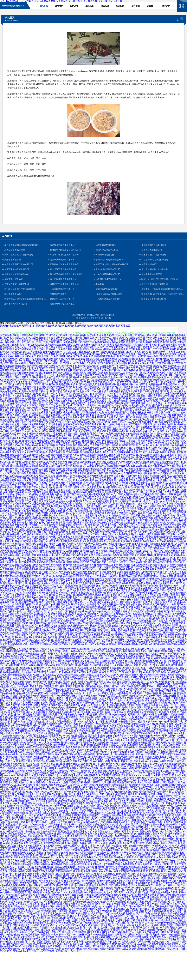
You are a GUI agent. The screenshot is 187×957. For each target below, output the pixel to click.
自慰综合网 (149, 801)
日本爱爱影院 (7, 754)
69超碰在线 (50, 764)
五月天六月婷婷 (25, 457)
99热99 (157, 740)
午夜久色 (15, 953)
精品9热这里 (133, 707)
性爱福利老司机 (90, 822)
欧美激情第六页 (8, 595)
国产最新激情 (153, 501)
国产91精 (17, 771)
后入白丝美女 (148, 668)
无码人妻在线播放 (123, 527)
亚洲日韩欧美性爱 (118, 780)
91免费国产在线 (42, 579)
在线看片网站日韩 (87, 476)
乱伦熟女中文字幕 (148, 387)
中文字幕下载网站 (12, 511)
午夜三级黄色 (155, 607)
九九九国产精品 (54, 710)
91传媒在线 (86, 904)
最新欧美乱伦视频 (27, 487)
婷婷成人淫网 (7, 824)
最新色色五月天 (14, 761)
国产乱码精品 (26, 525)
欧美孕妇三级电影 (115, 438)
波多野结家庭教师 (118, 347)
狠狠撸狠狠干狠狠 (164, 466)
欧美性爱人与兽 (44, 742)
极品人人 (59, 754)
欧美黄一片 (166, 721)
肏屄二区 (104, 799)
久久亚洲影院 (158, 579)
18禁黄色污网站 (13, 499)
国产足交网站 (82, 813)
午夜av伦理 (9, 698)
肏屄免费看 (105, 789)
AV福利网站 (137, 892)
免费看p (114, 731)
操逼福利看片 (29, 401)
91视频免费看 (91, 780)
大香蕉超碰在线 (29, 719)
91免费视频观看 (128, 869)
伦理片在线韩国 (73, 501)
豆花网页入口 (39, 850)
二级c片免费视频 (57, 544)
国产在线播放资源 (166, 469)
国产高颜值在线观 (48, 476)
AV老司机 (41, 759)
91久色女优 (160, 862)
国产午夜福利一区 (118, 370)
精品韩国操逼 (13, 899)
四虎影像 (103, 752)
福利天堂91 (79, 948)
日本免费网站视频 (143, 522)
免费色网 (111, 824)
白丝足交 (141, 883)
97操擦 (13, 787)
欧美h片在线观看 (110, 504)
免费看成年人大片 (104, 457)
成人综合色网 (32, 576)
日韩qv (12, 820)
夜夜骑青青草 (166, 590)
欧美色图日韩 (94, 677)
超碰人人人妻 (151, 693)
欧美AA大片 (135, 780)
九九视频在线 (118, 913)
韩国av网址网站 (126, 792)
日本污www (50, 792)
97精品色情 (97, 686)
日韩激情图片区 (145, 560)
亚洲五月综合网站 (114, 529)
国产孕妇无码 (166, 361)
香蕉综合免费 (98, 761)
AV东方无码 (12, 803)
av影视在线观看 (16, 593)
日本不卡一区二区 (134, 511)
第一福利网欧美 (141, 424)
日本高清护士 (123, 567)
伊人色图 (160, 670)
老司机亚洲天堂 (146, 747)
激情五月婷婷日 (123, 548)
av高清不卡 (12, 810)
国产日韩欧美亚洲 (74, 569)
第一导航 (54, 747)
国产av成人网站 (126, 742)
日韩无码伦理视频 (162, 419)
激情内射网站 (43, 801)
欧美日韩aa (57, 672)
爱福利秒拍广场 (128, 838)
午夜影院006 (55, 766)
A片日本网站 (26, 782)
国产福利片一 (116, 375)
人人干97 (64, 841)
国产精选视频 (114, 408)
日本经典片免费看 (170, 366)
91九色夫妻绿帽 (99, 658)
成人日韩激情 (12, 518)
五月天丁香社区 (141, 904)
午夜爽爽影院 (174, 408)
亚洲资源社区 (87, 841)
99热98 (70, 869)
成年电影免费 (26, 340)
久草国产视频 (28, 813)
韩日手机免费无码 (153, 920)
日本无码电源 (170, 782)
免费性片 (74, 773)
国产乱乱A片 (98, 693)
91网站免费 (81, 838)
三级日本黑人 (68, 890)
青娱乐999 (139, 766)
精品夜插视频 (144, 602)
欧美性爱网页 (38, 745)
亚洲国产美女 (48, 539)
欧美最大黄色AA (154, 665)
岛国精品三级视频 (162, 441)
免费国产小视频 (33, 609)
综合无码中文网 (143, 792)
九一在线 (129, 721)
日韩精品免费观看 (135, 661)
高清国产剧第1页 (18, 356)
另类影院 (84, 845)
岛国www (153, 925)
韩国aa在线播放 (145, 712)
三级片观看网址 (51, 366)
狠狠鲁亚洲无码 (163, 398)
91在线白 (138, 764)
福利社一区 (104, 913)
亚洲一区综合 (63, 820)
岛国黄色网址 (85, 359)
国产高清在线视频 (144, 466)
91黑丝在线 (82, 890)
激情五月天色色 (51, 918)
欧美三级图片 (68, 342)
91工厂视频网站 (136, 665)
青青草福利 (87, 820)
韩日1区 (22, 923)
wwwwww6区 (136, 864)
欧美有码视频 (17, 473)
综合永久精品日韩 (65, 539)
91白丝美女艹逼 (117, 520)
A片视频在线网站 (123, 424)
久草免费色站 (60, 700)
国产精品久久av (90, 574)
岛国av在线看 (46, 862)
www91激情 (97, 717)
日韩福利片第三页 (171, 368)
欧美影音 (103, 780)
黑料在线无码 (24, 478)
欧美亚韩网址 (122, 417)
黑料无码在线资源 (26, 595)
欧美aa (170, 878)
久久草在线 (22, 691)
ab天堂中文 (150, 892)
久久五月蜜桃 (55, 881)
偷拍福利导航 (179, 452)
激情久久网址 (65, 441)
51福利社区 (170, 946)
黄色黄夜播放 (89, 703)
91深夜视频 (104, 665)
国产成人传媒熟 (44, 738)
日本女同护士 (22, 382)
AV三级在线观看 (152, 511)
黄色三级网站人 (31, 513)
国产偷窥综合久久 (24, 373)
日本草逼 (78, 946)
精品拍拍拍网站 (103, 354)
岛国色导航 (156, 799)
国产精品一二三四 (68, 366)
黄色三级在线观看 (99, 452)
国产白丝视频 (69, 426)
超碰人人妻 (127, 766)
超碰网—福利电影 (145, 757)
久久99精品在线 (150, 937)
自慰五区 (143, 853)
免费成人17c (59, 693)
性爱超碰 (10, 829)
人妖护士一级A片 (39, 829)
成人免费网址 (19, 483)
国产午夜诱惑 (51, 586)
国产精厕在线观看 (21, 466)
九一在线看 (127, 934)
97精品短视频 (77, 661)
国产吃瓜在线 (72, 906)
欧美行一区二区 (107, 567)
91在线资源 (61, 834)
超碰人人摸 (124, 693)
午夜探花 (94, 714)
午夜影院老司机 (96, 656)
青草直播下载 (136, 370)
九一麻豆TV (71, 714)
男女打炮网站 (103, 590)
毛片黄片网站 (156, 555)
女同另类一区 (130, 492)
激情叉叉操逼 (169, 345)
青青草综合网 (58, 536)
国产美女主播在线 (70, 419)
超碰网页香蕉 (179, 419)
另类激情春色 (52, 951)
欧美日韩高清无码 (169, 347)
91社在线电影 (139, 754)
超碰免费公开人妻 (111, 579)
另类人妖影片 (44, 588)
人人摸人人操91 (8, 881)
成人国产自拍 (63, 595)
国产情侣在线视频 (174, 483)
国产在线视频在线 (122, 544)
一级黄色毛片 (123, 609)
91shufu (129, 740)
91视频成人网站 (11, 448)
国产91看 (120, 738)
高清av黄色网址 (154, 532)
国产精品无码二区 (34, 473)
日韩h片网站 (53, 759)
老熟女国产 (6, 682)
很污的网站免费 (42, 527)
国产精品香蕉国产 (159, 572)
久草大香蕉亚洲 (103, 860)
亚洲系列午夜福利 (162, 771)
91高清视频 (122, 700)
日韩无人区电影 (158, 838)
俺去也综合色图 (141, 775)
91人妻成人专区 (97, 782)
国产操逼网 (54, 717)
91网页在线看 (174, 862)
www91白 (8, 780)
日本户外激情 (133, 813)
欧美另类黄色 (51, 529)
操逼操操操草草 (73, 581)
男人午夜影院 (61, 773)
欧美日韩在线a (100, 836)
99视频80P (5, 799)
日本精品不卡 (155, 455)
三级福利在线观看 (47, 558)
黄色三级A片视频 (152, 536)
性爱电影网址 (119, 948)
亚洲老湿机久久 (125, 684)
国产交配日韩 (98, 883)
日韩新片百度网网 (9, 904)
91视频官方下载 (140, 349)
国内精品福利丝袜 (138, 436)
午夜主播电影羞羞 (97, 398)
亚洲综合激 (154, 721)
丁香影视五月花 (81, 380)
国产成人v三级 (10, 469)
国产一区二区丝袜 (170, 417)
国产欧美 (181, 883)
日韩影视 (113, 834)
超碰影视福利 (56, 707)
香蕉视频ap (68, 731)
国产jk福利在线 (27, 455)
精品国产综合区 (30, 476)
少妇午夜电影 (74, 822)
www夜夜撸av (162, 714)
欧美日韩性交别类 (81, 377)
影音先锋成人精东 (106, 675)
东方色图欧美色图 (126, 487)
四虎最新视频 (17, 359)
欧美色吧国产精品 (126, 787)
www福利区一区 (80, 939)
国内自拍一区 (39, 532)
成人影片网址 (56, 551)
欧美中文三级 (46, 614)
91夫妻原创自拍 (153, 403)
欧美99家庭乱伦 (93, 431)
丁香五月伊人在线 (145, 508)
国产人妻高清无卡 (92, 487)
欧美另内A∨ (6, 721)
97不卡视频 (58, 714)
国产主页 (24, 904)
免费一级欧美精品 (152, 370)
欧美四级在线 (41, 373)
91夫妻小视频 (85, 719)
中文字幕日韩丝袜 (164, 450)
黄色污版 (100, 710)
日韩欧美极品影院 (14, 408)
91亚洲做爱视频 (159, 885)
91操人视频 (44, 771)
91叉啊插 (100, 824)
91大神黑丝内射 (175, 382)
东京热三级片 (68, 611)
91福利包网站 (167, 810)
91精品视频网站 (88, 913)
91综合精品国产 (37, 419)
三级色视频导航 (171, 532)
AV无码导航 (9, 937)
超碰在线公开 (165, 867)
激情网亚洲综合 (114, 492)
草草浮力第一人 (33, 775)
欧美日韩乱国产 (71, 551)
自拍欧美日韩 (170, 410)
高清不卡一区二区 (106, 508)
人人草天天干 (110, 742)
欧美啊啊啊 (30, 747)
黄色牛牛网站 (107, 349)
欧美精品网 (24, 867)
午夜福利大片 (128, 431)
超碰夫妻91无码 (18, 347)
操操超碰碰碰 (43, 438)
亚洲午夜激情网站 (67, 944)
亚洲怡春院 (140, 899)
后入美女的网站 (105, 703)
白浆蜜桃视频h (17, 349)
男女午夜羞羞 (128, 525)
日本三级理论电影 (14, 586)
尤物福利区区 (22, 529)
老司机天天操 (126, 569)
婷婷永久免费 (107, 668)
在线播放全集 (72, 555)
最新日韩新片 (12, 391)
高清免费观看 (27, 579)
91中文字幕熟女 (176, 906)
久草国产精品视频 (70, 759)
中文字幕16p (24, 850)
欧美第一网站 (48, 398)
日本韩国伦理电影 (171, 342)
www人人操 (155, 782)
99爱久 (170, 843)
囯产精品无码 (32, 380)
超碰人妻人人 (46, 726)
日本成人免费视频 (67, 476)
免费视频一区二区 (124, 541)
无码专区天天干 (29, 941)
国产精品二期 (73, 693)
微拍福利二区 (56, 373)
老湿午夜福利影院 (75, 579)
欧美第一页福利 (90, 567)
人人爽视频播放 (122, 457)
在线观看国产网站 (19, 555)
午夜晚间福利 (65, 600)
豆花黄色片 (95, 672)
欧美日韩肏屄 (138, 583)
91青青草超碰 (76, 675)
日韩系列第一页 (66, 424)
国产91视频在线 (95, 480)
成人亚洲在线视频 (28, 480)
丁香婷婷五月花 (127, 391)
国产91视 (23, 803)
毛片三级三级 (175, 464)
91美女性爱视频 (47, 480)
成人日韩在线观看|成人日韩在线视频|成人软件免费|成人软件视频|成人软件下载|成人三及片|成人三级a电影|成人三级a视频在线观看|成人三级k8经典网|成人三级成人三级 (93, 631)
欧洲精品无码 (106, 527)
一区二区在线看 (93, 396)
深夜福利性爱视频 (55, 394)
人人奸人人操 (15, 597)
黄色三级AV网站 (90, 501)
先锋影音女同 (39, 604)
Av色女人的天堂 (110, 490)
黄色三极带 (138, 848)
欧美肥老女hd (97, 764)
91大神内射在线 (25, 490)
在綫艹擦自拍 (10, 707)
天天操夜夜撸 (56, 829)
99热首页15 (166, 913)
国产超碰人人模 (62, 363)
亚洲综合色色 (35, 808)
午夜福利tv (20, 824)
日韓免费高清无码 (38, 405)
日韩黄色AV (144, 768)
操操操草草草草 (152, 417)
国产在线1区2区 (71, 410)
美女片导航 (131, 794)
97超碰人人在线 (106, 700)
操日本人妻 (118, 721)
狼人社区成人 (43, 469)
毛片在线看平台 (20, 375)
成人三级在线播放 (174, 487)
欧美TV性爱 (159, 785)
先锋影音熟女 (97, 944)
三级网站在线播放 (93, 902)
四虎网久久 (172, 754)
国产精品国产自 (122, 586)
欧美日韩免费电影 (135, 483)
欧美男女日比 (140, 553)
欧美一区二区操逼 (80, 445)
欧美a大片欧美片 (137, 539)
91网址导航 (122, 817)
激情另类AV (173, 785)
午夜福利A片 (24, 946)
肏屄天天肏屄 (44, 675)
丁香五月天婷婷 (28, 391)
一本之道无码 (89, 508)
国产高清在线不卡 (74, 469)
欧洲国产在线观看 (50, 609)
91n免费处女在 (24, 672)
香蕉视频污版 (133, 733)
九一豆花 (51, 867)
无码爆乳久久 (38, 867)
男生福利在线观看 (34, 359)
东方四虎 (125, 855)
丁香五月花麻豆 (139, 925)
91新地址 (55, 801)
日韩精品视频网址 (9, 782)
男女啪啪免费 (121, 485)
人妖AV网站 (110, 684)
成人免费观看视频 (15, 860)
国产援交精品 (46, 785)
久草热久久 (169, 827)
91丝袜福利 (14, 895)
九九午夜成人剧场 (136, 948)
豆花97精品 (57, 721)
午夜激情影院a (22, 735)
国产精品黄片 (95, 391)
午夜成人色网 (10, 890)
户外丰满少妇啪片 (17, 663)
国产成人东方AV (159, 745)
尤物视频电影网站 (170, 513)
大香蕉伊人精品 (14, 773)
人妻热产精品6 (39, 780)
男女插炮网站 (122, 410)
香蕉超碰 (22, 841)
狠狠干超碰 (6, 918)
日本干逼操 (71, 792)
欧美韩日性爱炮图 (172, 799)
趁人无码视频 (113, 384)
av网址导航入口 (8, 672)
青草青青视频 (53, 342)
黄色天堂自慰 (51, 602)
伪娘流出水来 (29, 675)
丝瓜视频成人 (130, 602)
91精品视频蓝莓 (36, 733)
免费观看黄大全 (172, 948)
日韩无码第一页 (130, 923)
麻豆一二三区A (102, 867)
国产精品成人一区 (79, 607)
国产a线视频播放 (55, 604)
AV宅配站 (35, 750)
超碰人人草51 (7, 909)
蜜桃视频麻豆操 (64, 443)
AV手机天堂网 (57, 810)
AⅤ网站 (110, 794)
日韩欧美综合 (7, 492)
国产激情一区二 (99, 511)
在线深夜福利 (60, 574)
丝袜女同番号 (125, 340)
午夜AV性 (113, 682)
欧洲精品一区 (39, 611)
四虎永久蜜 (35, 691)
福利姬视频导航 (157, 356)
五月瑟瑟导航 (77, 668)
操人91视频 (125, 705)
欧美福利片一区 (40, 546)
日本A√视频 (145, 761)
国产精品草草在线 (31, 696)
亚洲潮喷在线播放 (52, 864)
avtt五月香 (26, 948)
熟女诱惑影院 (55, 686)
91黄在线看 (110, 902)
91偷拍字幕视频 (60, 675)
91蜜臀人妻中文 (11, 710)
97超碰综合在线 (16, 892)
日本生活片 (16, 864)
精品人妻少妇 (10, 792)
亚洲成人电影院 (27, 654)
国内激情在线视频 (140, 476)
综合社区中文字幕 (82, 836)
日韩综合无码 (19, 352)
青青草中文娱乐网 (89, 773)
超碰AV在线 (92, 679)
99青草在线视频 (162, 663)
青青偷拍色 (18, 740)
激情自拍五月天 (159, 548)
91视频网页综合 (76, 808)
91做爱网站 (119, 661)
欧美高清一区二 (18, 539)
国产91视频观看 (163, 375)
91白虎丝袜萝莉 (31, 834)
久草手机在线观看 (54, 831)
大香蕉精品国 (90, 876)
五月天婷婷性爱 (88, 373)
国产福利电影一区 (87, 345)
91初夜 (157, 780)
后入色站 (53, 787)
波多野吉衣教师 (85, 368)
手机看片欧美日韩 (53, 359)
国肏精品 (45, 757)
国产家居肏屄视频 (79, 478)
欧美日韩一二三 (149, 354)
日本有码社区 (114, 923)
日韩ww (171, 803)
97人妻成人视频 (167, 693)
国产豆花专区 (145, 515)
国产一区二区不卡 (108, 569)
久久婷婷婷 (90, 810)
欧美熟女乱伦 (12, 424)
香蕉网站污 (24, 890)
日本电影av (11, 745)
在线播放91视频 (101, 766)
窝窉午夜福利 (75, 464)
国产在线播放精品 (166, 546)
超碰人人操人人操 (22, 883)
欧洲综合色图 (119, 820)
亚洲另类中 (38, 764)
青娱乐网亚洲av (168, 899)
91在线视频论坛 (96, 497)
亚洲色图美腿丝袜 (129, 679)
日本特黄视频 (15, 757)
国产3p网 (75, 930)
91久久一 (81, 799)
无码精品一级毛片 (103, 415)
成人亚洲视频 (145, 441)
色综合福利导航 (133, 677)
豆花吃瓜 (102, 874)
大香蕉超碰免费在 (157, 672)
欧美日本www (153, 726)
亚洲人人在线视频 (177, 548)
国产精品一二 (72, 462)
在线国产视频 (148, 759)
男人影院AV (144, 745)
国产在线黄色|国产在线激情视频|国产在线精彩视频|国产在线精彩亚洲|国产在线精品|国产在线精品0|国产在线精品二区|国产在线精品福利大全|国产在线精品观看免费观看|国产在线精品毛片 (92, 626)
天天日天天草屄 (35, 923)
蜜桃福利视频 (114, 654)
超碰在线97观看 (103, 801)
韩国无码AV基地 (157, 874)
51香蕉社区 (77, 902)
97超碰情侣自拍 (99, 934)
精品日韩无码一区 (116, 761)
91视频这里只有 (156, 394)
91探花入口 (141, 672)
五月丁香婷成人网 (49, 799)
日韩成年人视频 (49, 452)
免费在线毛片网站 (46, 401)
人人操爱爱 (21, 909)
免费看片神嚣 (128, 384)
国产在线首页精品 (98, 478)
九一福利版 (31, 740)
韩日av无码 (80, 677)
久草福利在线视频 (34, 602)
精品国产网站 (128, 408)
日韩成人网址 (50, 665)
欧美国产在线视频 (72, 471)
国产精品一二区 (21, 918)
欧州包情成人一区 (96, 909)
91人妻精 (180, 878)
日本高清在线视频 (55, 567)
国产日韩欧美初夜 (39, 937)
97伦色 (54, 761)
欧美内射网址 (176, 544)
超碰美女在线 (92, 668)
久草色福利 (176, 817)
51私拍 (72, 815)
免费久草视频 (171, 555)
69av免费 (45, 909)
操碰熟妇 (30, 801)
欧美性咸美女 (58, 712)
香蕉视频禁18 (10, 703)
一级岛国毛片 (109, 455)
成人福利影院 (96, 607)
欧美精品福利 (143, 579)
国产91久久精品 (156, 436)
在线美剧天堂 (104, 476)
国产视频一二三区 (164, 499)
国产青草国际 (53, 347)
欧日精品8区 (57, 906)
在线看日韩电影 (138, 513)
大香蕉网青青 (20, 897)
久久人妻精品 (64, 764)
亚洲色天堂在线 (78, 696)
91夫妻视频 (160, 951)
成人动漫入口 (169, 562)
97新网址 (19, 775)
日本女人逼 (39, 728)
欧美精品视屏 (43, 462)
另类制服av (153, 899)
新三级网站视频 (169, 501)
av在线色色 (46, 878)
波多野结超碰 (120, 368)
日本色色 (103, 895)
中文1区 (109, 764)
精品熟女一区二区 (26, 820)
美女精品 (4, 853)
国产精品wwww (158, 878)
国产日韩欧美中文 (38, 492)
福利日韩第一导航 (41, 569)
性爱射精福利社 (122, 796)
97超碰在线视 (48, 892)
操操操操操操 (91, 544)
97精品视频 (173, 724)
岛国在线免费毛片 (125, 574)
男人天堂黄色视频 (147, 534)
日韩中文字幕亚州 (109, 464)
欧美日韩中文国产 (70, 494)
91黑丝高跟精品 (167, 883)
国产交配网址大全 (88, 522)
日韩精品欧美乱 (82, 853)
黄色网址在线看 (115, 576)
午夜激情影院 (17, 548)
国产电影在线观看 (159, 352)
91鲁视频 (169, 728)
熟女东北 (63, 815)
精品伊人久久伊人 (109, 679)
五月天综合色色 (77, 499)
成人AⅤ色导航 (104, 916)
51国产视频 (67, 735)
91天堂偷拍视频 (117, 452)
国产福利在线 (153, 939)
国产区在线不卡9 (44, 953)
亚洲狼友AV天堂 (84, 831)
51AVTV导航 (25, 731)
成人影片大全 (95, 441)
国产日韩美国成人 (125, 462)
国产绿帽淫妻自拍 (129, 361)
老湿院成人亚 (61, 464)
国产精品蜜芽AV (176, 881)
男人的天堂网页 (61, 689)
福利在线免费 (101, 602)
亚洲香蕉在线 (123, 593)
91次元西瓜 (74, 700)
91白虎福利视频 (162, 696)
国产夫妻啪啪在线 (143, 740)
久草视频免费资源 (114, 518)
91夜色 (113, 792)
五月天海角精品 (74, 895)
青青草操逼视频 (31, 658)
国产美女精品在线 (41, 459)
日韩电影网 (163, 909)
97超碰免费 (138, 705)
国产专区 (167, 689)
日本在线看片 (48, 483)
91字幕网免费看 (144, 384)
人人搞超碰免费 (149, 707)
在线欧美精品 (53, 375)
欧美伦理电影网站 (9, 396)
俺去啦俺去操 (119, 719)
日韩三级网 (42, 857)
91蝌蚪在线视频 (141, 415)
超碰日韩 (92, 848)
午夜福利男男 (119, 354)
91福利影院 (59, 911)
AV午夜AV (96, 878)
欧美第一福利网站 (105, 541)
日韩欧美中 (24, 827)
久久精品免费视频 (166, 429)
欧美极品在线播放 (129, 504)
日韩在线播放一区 (65, 403)
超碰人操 (15, 941)
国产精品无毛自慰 (73, 796)
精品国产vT (92, 857)
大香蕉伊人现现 (107, 750)
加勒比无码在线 (123, 356)
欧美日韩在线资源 (125, 558)
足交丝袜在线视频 (114, 939)
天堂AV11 (74, 775)
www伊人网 (147, 696)
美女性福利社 (69, 848)
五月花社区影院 (21, 693)
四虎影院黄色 (28, 899)
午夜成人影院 (92, 536)
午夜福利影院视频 (35, 349)
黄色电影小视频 (168, 824)
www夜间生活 (168, 864)
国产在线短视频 (136, 403)
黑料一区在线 (148, 401)
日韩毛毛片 (105, 728)
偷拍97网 (173, 757)
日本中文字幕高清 (67, 520)
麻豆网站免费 (46, 464)
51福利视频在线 (103, 721)
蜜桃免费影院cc (79, 408)
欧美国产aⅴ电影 (76, 396)
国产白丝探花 (118, 691)
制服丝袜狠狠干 (132, 670)
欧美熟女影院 (154, 368)
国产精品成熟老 (112, 525)
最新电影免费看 (81, 614)
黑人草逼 (55, 735)
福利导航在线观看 (112, 560)
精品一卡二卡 (17, 590)
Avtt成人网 (39, 782)
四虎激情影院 (91, 750)
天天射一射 (160, 831)
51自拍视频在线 (177, 939)
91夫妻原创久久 (96, 869)
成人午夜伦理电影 (65, 401)
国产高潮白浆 (169, 611)
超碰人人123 (17, 668)
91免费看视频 (163, 860)
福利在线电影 (10, 363)
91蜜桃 (141, 778)
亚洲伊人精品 (93, 558)
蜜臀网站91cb (60, 740)
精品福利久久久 (83, 433)
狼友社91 (72, 871)
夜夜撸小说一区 (111, 361)
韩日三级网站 (124, 686)
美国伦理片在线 (116, 511)
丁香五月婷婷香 (37, 567)
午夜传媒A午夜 (36, 841)
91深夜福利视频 (90, 754)
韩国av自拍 (69, 658)
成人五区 (95, 918)
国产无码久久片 (37, 581)
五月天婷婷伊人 (47, 576)
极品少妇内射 (32, 408)
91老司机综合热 (39, 766)
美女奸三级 (178, 944)
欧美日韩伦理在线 (157, 471)
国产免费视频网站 (171, 403)
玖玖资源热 (147, 803)
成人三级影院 (17, 602)
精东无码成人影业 (121, 801)
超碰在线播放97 (121, 932)
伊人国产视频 (22, 567)
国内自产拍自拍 (88, 494)
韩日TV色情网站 (65, 838)
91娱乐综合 (132, 761)
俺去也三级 (83, 672)
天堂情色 (78, 780)
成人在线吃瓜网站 (72, 417)
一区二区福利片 (59, 508)
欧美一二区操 (154, 689)
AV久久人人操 (123, 930)
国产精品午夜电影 (89, 394)
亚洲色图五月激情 (163, 738)
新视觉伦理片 (63, 389)
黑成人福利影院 (175, 480)
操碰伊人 (22, 874)
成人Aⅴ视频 (6, 815)
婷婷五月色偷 (48, 827)
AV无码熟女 (137, 714)
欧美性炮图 (122, 864)
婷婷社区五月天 (39, 707)
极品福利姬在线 (71, 373)
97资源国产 (176, 747)
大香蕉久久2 (160, 890)
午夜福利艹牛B (107, 707)
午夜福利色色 (154, 366)
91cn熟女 (111, 951)
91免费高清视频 (165, 448)
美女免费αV (6, 920)
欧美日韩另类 (145, 480)
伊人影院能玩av (118, 906)
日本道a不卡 (27, 724)
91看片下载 (131, 799)
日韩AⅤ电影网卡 (49, 920)
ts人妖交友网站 (64, 827)
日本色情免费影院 (33, 822)
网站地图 (125, 330)
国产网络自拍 (67, 747)
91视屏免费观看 (122, 831)
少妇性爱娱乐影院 (34, 951)
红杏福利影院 (29, 560)
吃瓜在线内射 (120, 536)
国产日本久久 (165, 504)
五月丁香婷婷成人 (27, 836)
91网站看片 (125, 836)
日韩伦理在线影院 (41, 508)
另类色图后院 (141, 782)
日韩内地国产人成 (86, 654)
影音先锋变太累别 (97, 838)
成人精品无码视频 (139, 555)
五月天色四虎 (68, 375)
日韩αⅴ (132, 712)
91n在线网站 (167, 726)
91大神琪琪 (153, 902)
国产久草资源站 (98, 445)
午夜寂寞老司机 (168, 766)
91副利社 (34, 888)
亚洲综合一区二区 (144, 558)
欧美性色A (155, 775)
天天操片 (17, 684)
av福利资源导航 (21, 920)
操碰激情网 (134, 658)
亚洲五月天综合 (137, 347)
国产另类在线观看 (47, 719)
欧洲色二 (32, 689)
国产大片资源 (92, 527)
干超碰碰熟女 (41, 457)
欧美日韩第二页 (88, 405)
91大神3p (99, 696)
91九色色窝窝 (145, 869)
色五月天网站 (99, 937)
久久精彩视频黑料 (21, 572)
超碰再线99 (46, 874)
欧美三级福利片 (62, 408)
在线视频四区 (179, 375)
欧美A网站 (96, 813)
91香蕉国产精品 (87, 590)
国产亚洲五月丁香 (12, 452)
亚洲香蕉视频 (26, 574)
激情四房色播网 (64, 391)
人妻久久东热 (123, 885)
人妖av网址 (110, 817)
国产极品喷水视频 (31, 450)
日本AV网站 (135, 911)
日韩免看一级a (107, 714)
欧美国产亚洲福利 (175, 670)
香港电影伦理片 (123, 349)
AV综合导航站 (176, 885)
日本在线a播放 (13, 675)
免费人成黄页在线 (90, 930)
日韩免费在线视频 (43, 363)
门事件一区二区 (118, 426)
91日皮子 (180, 829)
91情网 (164, 757)
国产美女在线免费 (60, 448)
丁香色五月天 (133, 445)
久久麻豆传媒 (114, 937)
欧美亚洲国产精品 (21, 546)
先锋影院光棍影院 (102, 881)
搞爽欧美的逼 (153, 347)
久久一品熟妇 (32, 930)
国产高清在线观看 (50, 436)
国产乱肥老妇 (61, 455)
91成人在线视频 (31, 757)
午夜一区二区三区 (72, 504)
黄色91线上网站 (26, 787)
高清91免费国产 (139, 567)
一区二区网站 (70, 745)
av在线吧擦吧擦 (28, 403)
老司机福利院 (109, 787)
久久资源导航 (128, 806)
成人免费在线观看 (136, 426)
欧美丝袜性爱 (124, 902)
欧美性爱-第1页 (110, 340)
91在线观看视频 (143, 906)
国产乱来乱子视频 (146, 600)
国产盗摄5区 (128, 895)
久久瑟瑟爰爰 (76, 862)
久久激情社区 (61, 862)
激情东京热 (51, 806)
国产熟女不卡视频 (146, 492)
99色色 (165, 927)
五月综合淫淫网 (149, 710)
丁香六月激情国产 (127, 480)
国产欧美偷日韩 (142, 850)
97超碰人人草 (83, 658)
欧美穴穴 (105, 808)
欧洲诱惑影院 (123, 925)
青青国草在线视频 (19, 431)
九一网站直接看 (119, 759)
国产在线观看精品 (104, 586)
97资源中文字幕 (165, 581)
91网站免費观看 (80, 782)
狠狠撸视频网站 (120, 342)
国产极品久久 (17, 951)
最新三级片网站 (60, 916)
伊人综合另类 (32, 892)
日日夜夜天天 (130, 478)
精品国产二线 (99, 473)
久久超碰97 (168, 871)
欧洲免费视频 (131, 375)
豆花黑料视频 (28, 895)
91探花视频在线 (173, 579)
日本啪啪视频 (66, 677)
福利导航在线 (80, 600)
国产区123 (168, 869)
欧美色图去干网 (129, 768)
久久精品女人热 (30, 520)
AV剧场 (108, 661)
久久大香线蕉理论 (96, 384)
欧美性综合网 (132, 590)
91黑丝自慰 (109, 878)
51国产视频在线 (25, 661)
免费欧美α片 (106, 536)
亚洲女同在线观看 (115, 443)
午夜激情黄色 (137, 824)
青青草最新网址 (45, 497)
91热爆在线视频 (154, 827)
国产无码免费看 (47, 607)
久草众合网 (84, 733)
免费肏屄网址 (160, 384)
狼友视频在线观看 (59, 778)
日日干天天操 (28, 501)
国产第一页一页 (165, 595)
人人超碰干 (64, 684)
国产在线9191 (163, 677)
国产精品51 (117, 789)
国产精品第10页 (83, 375)
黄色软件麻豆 (56, 457)
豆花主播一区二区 (146, 469)
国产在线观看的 (37, 375)
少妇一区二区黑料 (122, 382)
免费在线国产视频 (107, 366)
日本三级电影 (176, 415)
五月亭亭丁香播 (119, 403)
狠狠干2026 (162, 750)
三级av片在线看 (78, 778)
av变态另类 (81, 869)
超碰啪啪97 (150, 934)
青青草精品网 (126, 857)
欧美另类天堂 (78, 588)
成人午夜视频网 (40, 551)
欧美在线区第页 (160, 544)
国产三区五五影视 (65, 483)
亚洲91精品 (144, 799)
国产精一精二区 (44, 396)
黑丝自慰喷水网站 (63, 497)
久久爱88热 (75, 726)
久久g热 (102, 848)
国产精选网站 (169, 551)
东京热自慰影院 (108, 501)
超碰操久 (52, 780)
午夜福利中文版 (116, 757)
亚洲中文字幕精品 (158, 415)
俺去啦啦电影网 (126, 656)
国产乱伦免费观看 (166, 438)
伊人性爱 (82, 850)
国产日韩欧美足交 (121, 953)
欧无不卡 (166, 780)
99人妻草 (57, 948)
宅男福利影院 (82, 401)
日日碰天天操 (133, 494)
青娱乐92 (18, 862)
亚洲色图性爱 (173, 808)
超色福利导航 (53, 485)
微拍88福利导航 (117, 888)
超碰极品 (119, 822)
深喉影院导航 (41, 518)
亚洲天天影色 (67, 951)
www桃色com (15, 759)
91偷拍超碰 (150, 822)
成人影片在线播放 (163, 558)
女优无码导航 (163, 759)
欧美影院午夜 (165, 656)
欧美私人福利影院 (9, 480)
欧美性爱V (76, 766)
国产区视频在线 (106, 522)
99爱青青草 (112, 693)
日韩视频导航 (135, 867)
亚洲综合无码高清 (163, 541)
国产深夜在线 (123, 471)
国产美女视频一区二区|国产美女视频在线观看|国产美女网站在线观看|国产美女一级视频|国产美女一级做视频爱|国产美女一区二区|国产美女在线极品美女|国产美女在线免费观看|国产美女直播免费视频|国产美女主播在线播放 (93, 640)
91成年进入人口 (90, 726)
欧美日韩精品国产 (62, 876)
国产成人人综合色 (143, 541)
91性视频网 (133, 843)
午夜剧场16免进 (89, 911)
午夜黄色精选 (151, 916)
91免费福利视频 (83, 403)
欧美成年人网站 (23, 342)
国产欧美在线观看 (152, 518)
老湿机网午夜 (172, 686)
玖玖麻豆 (59, 691)
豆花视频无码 (85, 682)
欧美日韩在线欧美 (12, 497)
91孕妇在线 (77, 750)
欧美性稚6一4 (63, 750)
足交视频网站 (54, 845)
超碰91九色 (122, 871)
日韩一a (45, 731)
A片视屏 (12, 874)
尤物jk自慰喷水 (154, 661)
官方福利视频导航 (61, 534)
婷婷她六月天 (141, 675)
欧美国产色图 (135, 536)
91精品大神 (79, 698)
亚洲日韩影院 (96, 817)
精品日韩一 (137, 796)
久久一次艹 (122, 845)
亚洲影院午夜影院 (44, 754)
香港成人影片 (133, 377)
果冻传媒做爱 (169, 857)
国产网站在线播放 (29, 424)
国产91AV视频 (47, 956)
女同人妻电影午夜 (140, 609)
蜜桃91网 (17, 927)
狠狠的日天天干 (112, 806)
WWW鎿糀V (14, 696)
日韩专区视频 (89, 864)
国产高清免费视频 (124, 703)
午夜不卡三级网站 (45, 813)
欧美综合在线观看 (14, 494)
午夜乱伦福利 (32, 412)
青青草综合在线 (37, 429)
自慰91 (130, 906)
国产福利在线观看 (142, 944)
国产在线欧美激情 (167, 354)
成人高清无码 (111, 422)
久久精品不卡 (141, 389)
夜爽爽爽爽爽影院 (129, 604)
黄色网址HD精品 (163, 462)
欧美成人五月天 (117, 614)
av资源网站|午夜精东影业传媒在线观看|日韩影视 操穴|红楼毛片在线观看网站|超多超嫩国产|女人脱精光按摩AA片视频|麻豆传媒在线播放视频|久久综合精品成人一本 (92, 629)
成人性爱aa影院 (42, 448)
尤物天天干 (131, 778)
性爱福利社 (47, 696)
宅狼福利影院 (176, 459)
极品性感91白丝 (31, 679)
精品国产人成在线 (21, 459)
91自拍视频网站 (106, 410)
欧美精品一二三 (117, 377)
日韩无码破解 (13, 948)
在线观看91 (163, 719)
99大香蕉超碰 (83, 717)
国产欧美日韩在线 (93, 469)
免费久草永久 (99, 483)
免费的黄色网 (92, 803)
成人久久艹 (141, 721)
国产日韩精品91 (8, 544)
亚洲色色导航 (116, 752)
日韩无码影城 (163, 747)
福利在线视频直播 (53, 345)
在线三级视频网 (158, 476)
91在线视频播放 (35, 553)
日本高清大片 (102, 520)
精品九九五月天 (98, 401)
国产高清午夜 (146, 604)
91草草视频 (169, 792)
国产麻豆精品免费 (71, 532)
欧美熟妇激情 (177, 895)
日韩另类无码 (80, 576)
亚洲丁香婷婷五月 (119, 513)
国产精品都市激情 (19, 410)
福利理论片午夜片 (96, 438)
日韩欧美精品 (70, 473)
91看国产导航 (164, 796)
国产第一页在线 (130, 441)
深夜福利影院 (179, 597)
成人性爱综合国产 (152, 817)
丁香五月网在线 (133, 443)
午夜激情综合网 (90, 728)
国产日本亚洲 (92, 569)
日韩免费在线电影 (121, 373)
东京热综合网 (129, 735)
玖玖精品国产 (45, 855)
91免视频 (82, 848)
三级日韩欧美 (173, 349)
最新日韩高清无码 (116, 433)
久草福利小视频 (16, 876)
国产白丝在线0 (87, 555)
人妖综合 (101, 654)
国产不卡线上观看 (133, 518)
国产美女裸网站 (71, 553)
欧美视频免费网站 (28, 377)
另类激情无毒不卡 (89, 707)
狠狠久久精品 (82, 663)
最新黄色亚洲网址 (67, 665)
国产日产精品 (46, 408)
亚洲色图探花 (125, 848)
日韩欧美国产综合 (117, 689)
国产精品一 (82, 817)
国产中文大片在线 (66, 356)
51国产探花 (16, 796)
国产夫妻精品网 (52, 370)
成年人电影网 (112, 363)
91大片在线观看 (129, 747)
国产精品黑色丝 (95, 595)
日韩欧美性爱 (169, 789)
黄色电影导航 (96, 684)
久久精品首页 (10, 850)
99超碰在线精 (171, 768)
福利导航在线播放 (28, 607)
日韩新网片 (104, 941)
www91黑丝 (134, 759)
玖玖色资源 (32, 838)
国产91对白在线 (127, 422)
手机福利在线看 (58, 387)
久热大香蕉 (121, 668)
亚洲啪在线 (70, 785)
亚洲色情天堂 (34, 415)
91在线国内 (51, 860)
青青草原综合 (17, 412)
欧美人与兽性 (111, 607)
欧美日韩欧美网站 (84, 565)
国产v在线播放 (172, 553)
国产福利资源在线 (84, 342)
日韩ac (135, 836)
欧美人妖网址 (39, 354)
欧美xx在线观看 (23, 604)
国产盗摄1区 (145, 897)
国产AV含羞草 (19, 665)
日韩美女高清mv (139, 394)
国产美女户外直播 (142, 544)
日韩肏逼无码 (145, 785)
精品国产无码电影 (9, 525)
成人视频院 (181, 850)
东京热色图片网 (137, 815)
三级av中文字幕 (83, 483)
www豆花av (89, 897)
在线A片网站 (152, 766)
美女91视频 (84, 883)
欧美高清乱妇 (143, 487)
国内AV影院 (177, 663)
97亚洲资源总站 (85, 815)
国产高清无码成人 (58, 490)
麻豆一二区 (173, 890)
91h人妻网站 (49, 775)
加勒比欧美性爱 (127, 363)
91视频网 (116, 808)
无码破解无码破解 (80, 855)
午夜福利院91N (71, 738)
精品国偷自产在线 (12, 522)
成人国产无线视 (81, 562)
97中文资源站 (105, 876)
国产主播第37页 (110, 588)
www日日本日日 (11, 906)
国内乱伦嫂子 (145, 380)
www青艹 (148, 780)
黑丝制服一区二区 (116, 611)
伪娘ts (135, 951)
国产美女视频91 (161, 391)
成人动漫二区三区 (87, 436)
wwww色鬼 (179, 738)
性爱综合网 (6, 883)
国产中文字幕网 (142, 490)
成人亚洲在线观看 (174, 525)
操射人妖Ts (21, 831)
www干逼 (122, 843)
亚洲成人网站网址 (12, 869)
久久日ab (173, 897)
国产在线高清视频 (77, 340)
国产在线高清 (99, 611)
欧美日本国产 (121, 911)
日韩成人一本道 (62, 703)
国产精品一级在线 (99, 539)
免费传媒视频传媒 (120, 803)
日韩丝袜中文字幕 (48, 520)
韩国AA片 (136, 855)
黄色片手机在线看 (140, 572)
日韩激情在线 (38, 705)
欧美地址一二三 (90, 581)
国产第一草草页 (16, 389)
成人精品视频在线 (94, 518)
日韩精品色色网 (149, 813)
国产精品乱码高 (88, 551)
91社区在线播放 (21, 888)
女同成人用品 (19, 417)
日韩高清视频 (109, 583)
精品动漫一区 (177, 391)
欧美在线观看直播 (42, 534)
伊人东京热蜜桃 (147, 717)
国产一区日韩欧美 (24, 754)
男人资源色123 (71, 707)
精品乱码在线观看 (130, 396)
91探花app (153, 932)
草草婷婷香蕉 (61, 726)
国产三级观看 (83, 513)
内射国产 (102, 946)
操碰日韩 (152, 656)
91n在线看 (51, 944)
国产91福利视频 (175, 476)
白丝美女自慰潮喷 (152, 433)
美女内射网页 (158, 487)
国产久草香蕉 (32, 668)
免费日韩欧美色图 (152, 359)
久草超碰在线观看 (36, 417)
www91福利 (160, 803)
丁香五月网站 (167, 841)
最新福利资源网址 (145, 422)
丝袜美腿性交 (171, 853)
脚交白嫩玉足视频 (67, 415)
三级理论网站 (170, 389)
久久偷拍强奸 (19, 394)
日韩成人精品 (57, 469)
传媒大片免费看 (152, 764)
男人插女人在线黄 (53, 616)
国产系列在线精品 (99, 614)
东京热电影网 (140, 569)
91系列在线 (65, 761)
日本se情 (86, 693)
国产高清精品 (38, 466)
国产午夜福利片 (124, 553)
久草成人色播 (48, 930)
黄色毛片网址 (36, 426)
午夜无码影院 (119, 881)
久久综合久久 (111, 705)
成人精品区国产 (144, 459)
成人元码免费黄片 (159, 609)
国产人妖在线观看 (148, 504)
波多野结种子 (56, 471)
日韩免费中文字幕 (164, 494)
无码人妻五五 (51, 815)
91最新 (49, 773)
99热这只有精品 (176, 679)
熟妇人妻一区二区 (81, 761)
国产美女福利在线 (142, 419)
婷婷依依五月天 (119, 867)
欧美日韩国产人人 (113, 853)
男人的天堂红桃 (40, 810)
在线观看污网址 (30, 511)
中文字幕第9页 (73, 541)
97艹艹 (60, 792)
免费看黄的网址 (117, 733)
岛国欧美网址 (36, 382)
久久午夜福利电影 (96, 408)
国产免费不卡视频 (58, 546)
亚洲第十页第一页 (36, 347)
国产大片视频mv (88, 410)
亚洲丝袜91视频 (99, 733)
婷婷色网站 (161, 881)
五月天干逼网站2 (120, 941)
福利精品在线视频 (86, 426)
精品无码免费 (159, 480)
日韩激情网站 (36, 368)
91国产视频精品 (23, 354)
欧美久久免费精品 (87, 609)
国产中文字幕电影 (89, 462)
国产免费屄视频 (23, 611)
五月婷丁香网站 (168, 576)
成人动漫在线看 (71, 405)
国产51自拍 (125, 834)
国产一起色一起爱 (145, 450)
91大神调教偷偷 (74, 897)
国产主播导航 (48, 389)
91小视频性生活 (81, 764)
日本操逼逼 (106, 892)
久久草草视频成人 (96, 712)
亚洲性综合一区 (89, 532)
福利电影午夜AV (156, 567)
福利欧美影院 (162, 520)
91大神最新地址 (87, 916)
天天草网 (4, 953)
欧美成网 (130, 757)
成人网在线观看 (155, 728)
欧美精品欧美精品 (63, 583)
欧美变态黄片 (39, 485)
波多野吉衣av (91, 862)
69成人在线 (26, 710)
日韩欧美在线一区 (85, 548)
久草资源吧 (123, 824)
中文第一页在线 (20, 429)
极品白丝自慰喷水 (108, 581)
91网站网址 (156, 787)
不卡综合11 (42, 654)
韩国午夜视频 (160, 761)
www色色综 (160, 679)
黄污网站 (44, 668)
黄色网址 (59, 953)
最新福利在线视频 (152, 345)
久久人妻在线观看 (145, 895)
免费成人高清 (62, 499)
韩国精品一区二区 (12, 843)
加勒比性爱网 (160, 380)
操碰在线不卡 (44, 536)
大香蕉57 (76, 703)
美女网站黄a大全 (52, 548)
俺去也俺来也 (78, 843)
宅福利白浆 (120, 862)
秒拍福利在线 (174, 527)
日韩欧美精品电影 (46, 445)
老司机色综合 (63, 956)
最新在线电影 (19, 370)
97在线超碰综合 (22, 780)
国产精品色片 (140, 551)
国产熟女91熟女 (45, 913)
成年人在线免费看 (157, 457)
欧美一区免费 (24, 485)
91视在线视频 (36, 670)
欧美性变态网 (81, 735)
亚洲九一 (166, 764)
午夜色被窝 (111, 944)
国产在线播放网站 (9, 455)
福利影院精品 (27, 518)
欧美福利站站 (112, 497)
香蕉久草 (136, 930)
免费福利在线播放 (32, 366)
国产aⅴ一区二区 (47, 380)
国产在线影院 (65, 377)
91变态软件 (108, 813)
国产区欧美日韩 (174, 567)
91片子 (93, 665)
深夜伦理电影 (133, 438)
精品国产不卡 (130, 560)
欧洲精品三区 (68, 565)
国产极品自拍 (60, 396)
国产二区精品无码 (107, 532)
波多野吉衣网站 (100, 375)
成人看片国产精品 (17, 562)
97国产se (140, 939)
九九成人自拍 (177, 822)
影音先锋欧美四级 (74, 899)
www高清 (149, 714)
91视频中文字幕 (157, 941)
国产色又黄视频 (73, 754)
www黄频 (159, 773)
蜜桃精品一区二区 (102, 719)
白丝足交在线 (31, 726)
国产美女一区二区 (49, 590)
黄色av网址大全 (13, 445)
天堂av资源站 (45, 689)
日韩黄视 (165, 855)
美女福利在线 (124, 366)
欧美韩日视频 (176, 352)
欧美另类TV (6, 862)
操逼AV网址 (76, 888)
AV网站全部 (22, 829)
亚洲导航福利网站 (40, 869)
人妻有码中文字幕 (164, 401)
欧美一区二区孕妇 (55, 541)
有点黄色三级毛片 (104, 485)
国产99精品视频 (40, 572)
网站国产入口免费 (137, 719)
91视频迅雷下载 (148, 429)
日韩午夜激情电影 (67, 602)
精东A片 (87, 953)
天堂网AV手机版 (175, 951)
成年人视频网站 (30, 499)
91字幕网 (43, 885)
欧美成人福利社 (132, 401)
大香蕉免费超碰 (29, 885)
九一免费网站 (116, 670)
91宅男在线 (38, 656)
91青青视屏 (48, 691)
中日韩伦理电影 (11, 583)
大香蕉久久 (33, 909)
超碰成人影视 (135, 881)
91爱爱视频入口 (165, 534)
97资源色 (25, 705)
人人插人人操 (107, 927)
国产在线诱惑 (99, 433)
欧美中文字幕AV (18, 853)
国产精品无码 (126, 464)
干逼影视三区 (97, 450)
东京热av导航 (143, 806)
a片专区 (140, 913)
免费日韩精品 (130, 499)
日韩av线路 (91, 941)
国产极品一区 (159, 602)
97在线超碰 (6, 740)
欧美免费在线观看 (106, 466)
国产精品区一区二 (77, 492)
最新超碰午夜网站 (90, 775)
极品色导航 (159, 731)
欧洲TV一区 (85, 834)
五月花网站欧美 (8, 551)
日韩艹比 (83, 714)
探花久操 (135, 803)
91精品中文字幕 (66, 586)
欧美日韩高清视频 (70, 354)
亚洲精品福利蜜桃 (19, 471)
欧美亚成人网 (131, 853)
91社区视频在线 (146, 499)
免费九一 (40, 773)
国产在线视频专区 (170, 536)
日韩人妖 (78, 810)
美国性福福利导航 (40, 735)
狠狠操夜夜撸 (135, 345)
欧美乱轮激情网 (27, 396)
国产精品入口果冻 (12, 789)
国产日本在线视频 (162, 431)
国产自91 (180, 843)
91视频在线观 (78, 679)
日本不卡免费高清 (119, 506)
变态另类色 (14, 724)
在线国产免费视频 (93, 387)
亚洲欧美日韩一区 (27, 433)
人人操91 (121, 750)
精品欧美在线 (104, 405)
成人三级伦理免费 (36, 394)
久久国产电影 (143, 525)
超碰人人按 (152, 883)
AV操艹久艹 (148, 670)
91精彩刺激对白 (168, 377)
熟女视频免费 (28, 712)
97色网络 (153, 682)
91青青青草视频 (134, 546)
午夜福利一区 (72, 466)
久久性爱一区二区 (165, 668)
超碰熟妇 (59, 785)
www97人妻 (146, 923)
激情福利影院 (138, 827)
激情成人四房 (138, 501)
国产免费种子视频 (12, 464)
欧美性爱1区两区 (50, 522)
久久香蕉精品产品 (134, 822)
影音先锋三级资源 (47, 836)
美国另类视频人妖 (171, 433)
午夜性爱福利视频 (31, 452)
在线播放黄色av (48, 513)
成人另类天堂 (167, 904)
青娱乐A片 (85, 906)
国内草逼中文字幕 (133, 916)
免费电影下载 (87, 419)
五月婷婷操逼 (41, 717)
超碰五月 (12, 867)
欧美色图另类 (53, 733)
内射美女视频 (70, 359)
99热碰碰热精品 (153, 927)
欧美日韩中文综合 (91, 515)
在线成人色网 (83, 878)
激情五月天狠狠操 (111, 441)
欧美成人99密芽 (74, 771)
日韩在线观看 (75, 574)
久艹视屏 (113, 836)
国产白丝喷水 (54, 532)
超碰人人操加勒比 (149, 377)
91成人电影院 (154, 815)
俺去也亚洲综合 (30, 956)
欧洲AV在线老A (111, 747)
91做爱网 (156, 850)
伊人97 (52, 654)
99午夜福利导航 (169, 691)
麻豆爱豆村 (71, 691)
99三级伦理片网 (120, 728)
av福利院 (170, 742)
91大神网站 (163, 822)
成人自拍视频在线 (152, 611)
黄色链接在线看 (71, 845)
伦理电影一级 (10, 588)
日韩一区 (48, 822)
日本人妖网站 (80, 391)
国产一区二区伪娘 (164, 508)
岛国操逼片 (141, 874)
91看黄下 (58, 796)
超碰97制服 (9, 794)
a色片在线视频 (113, 534)
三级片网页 (60, 822)
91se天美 (65, 902)
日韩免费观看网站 (60, 478)
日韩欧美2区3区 (69, 609)
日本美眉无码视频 (105, 555)
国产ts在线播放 (85, 415)
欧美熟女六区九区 (109, 604)
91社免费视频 (25, 934)
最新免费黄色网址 (147, 588)
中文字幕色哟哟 (8, 845)
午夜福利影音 (131, 752)
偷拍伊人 (138, 934)
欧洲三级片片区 (31, 796)
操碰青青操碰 (22, 405)
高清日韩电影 (160, 527)
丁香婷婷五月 (70, 352)
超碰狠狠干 (134, 700)
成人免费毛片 (24, 541)
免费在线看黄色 (163, 422)
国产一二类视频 (102, 820)
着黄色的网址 (44, 560)
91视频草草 (143, 838)
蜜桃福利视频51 (159, 464)
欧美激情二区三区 (9, 607)
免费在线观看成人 (77, 546)
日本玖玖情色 (153, 876)
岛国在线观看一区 (176, 593)
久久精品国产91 (57, 518)
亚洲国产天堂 (93, 808)
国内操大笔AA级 (14, 366)
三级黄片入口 (70, 368)
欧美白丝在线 (174, 684)
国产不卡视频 (54, 682)
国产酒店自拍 (63, 892)
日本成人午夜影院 (77, 490)
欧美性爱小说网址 (66, 513)
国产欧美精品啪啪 (59, 661)
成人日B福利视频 (114, 920)
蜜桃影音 (57, 874)
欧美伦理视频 (174, 565)
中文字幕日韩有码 (48, 927)
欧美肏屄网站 (148, 445)
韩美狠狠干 (39, 677)
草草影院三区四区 (38, 794)
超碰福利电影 (124, 951)
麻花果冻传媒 (174, 340)
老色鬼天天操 (80, 441)
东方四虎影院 (39, 541)
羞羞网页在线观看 (128, 581)
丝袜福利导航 (176, 609)
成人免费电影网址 (125, 918)
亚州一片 (73, 834)
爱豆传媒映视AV (85, 801)
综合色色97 (26, 677)
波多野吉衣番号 (111, 469)
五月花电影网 (156, 853)
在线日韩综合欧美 (163, 604)
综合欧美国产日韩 (101, 953)
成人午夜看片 (89, 471)
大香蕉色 (177, 913)
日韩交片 (70, 831)
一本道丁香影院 (134, 888)
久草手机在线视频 (125, 663)
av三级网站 (75, 724)
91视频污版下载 (69, 370)
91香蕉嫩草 (11, 836)
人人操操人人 (7, 871)
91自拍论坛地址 (140, 356)
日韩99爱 (102, 888)
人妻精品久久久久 (123, 419)
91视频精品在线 (30, 464)
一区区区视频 (107, 822)
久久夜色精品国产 (74, 422)
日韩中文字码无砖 (26, 438)
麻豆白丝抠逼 (153, 691)
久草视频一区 (144, 946)
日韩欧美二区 (15, 565)
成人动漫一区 (128, 459)
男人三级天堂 (169, 518)
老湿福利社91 (68, 717)
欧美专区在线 (174, 384)
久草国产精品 (51, 600)
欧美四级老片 (58, 501)
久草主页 (139, 857)
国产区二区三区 (33, 389)
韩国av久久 (68, 686)
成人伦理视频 (157, 525)
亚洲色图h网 (57, 899)
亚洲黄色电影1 (58, 869)
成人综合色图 (10, 717)
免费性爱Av (88, 860)
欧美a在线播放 (106, 417)
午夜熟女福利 (97, 663)
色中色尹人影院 (149, 658)
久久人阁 (144, 878)
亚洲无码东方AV (42, 672)
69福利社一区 (58, 771)
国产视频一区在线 (69, 522)
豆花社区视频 (133, 710)
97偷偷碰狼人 (109, 785)
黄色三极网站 (79, 384)
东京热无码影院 (29, 939)
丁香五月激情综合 (118, 539)
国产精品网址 (43, 501)
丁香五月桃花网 (59, 438)
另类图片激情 (35, 897)
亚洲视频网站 (98, 534)
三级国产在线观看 (39, 778)
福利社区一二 (36, 529)
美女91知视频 (34, 665)
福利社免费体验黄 (139, 941)
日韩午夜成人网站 (44, 703)
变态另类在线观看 (167, 888)
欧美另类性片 (106, 394)
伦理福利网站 (58, 422)
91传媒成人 (148, 881)
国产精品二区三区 (77, 438)
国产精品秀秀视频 (65, 450)
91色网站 (4, 679)
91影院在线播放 (88, 382)
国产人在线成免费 (144, 574)
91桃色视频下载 (115, 401)
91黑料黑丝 (152, 724)
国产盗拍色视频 (19, 733)
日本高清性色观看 (12, 398)
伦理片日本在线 (47, 443)
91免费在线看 (30, 843)
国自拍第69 (33, 824)
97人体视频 (56, 731)
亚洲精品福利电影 (150, 614)
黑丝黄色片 (124, 827)
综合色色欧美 (12, 579)
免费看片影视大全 (17, 616)
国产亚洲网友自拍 (154, 483)
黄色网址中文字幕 (12, 506)
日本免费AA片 (15, 726)
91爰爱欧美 (54, 902)
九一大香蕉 (29, 773)
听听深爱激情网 (48, 684)
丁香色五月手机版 (24, 871)
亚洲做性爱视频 (18, 553)
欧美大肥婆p (47, 888)
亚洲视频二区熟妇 (19, 778)
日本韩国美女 (126, 607)
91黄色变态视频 (120, 841)
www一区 (110, 663)
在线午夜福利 (162, 895)
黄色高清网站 (69, 548)
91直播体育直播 (54, 429)
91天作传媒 (17, 799)
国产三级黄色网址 (72, 572)
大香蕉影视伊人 (144, 771)
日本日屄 (156, 871)
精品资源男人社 (112, 459)
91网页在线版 (114, 909)
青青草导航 (173, 717)
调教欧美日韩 (148, 520)
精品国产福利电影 (164, 396)
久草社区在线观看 (44, 724)
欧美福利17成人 (166, 485)
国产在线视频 (99, 923)
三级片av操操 (20, 682)
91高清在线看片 (11, 403)
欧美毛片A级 (33, 721)
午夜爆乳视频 (150, 452)
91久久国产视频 (100, 377)
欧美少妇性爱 (131, 597)
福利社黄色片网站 (137, 368)
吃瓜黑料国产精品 (48, 412)
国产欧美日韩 (95, 583)
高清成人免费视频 (104, 419)
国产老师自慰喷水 (27, 588)
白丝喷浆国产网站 (55, 555)
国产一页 (82, 785)
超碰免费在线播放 (109, 775)
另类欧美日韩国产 (34, 860)
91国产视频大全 (107, 843)
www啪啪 (134, 845)
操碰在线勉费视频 (142, 382)
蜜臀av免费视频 (92, 349)
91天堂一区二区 (13, 520)
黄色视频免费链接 (105, 925)
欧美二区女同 (58, 579)
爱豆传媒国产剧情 (166, 600)
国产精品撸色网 (88, 757)
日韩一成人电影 (115, 473)
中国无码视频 (48, 450)
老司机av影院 (146, 679)
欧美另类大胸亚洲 (162, 515)
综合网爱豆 (148, 953)
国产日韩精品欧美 (143, 773)
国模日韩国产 (68, 801)
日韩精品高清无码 (147, 581)
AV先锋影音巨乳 (61, 742)
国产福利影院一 (137, 724)
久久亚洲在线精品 (79, 448)
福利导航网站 (34, 483)
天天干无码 (180, 869)
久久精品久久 (156, 506)
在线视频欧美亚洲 (140, 586)
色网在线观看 (65, 806)
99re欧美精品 (145, 752)
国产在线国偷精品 (174, 394)
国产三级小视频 (96, 740)
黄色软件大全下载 (26, 462)
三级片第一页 (41, 490)
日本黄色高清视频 (136, 691)
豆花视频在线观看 (103, 831)
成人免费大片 (165, 452)
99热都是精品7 (142, 808)
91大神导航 (19, 815)
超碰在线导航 (102, 778)
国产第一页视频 (61, 525)
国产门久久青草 (30, 506)
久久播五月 (22, 937)
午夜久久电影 (164, 820)
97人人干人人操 (48, 824)
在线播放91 (6, 897)
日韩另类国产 (41, 340)
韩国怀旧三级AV (25, 742)
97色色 (75, 927)
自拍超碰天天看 (21, 932)
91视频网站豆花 (159, 806)
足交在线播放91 (13, 361)
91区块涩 (120, 794)
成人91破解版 (105, 911)
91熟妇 (133, 785)
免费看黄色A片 (148, 438)
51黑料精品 (14, 712)
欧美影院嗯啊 (136, 342)
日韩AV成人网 (37, 944)
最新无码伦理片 (169, 848)
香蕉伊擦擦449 (30, 927)
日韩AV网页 (65, 939)
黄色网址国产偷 (153, 857)
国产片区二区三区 (138, 565)
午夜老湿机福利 (164, 735)
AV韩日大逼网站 (16, 714)
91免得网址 (111, 656)
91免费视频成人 (134, 611)
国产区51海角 (143, 918)
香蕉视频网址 (147, 843)
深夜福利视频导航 (145, 363)
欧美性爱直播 (88, 710)
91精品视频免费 (8, 742)
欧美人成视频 (29, 497)
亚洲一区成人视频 (138, 506)
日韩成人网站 (31, 862)
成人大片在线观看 (14, 609)
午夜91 (54, 939)
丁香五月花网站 (122, 394)
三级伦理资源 (119, 405)
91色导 (173, 909)
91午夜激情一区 (103, 342)
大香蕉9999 (65, 927)
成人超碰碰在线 (14, 700)
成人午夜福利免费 (115, 546)
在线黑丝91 (94, 892)
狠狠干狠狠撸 (157, 742)
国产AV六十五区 (114, 499)
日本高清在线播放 (33, 593)
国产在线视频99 (97, 443)
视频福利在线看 (36, 831)
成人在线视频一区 (52, 368)
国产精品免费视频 (106, 609)
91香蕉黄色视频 (105, 345)
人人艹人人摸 (63, 930)
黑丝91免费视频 (71, 874)
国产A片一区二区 (159, 490)
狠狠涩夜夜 (83, 665)
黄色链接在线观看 (171, 794)
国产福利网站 (12, 614)
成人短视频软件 (37, 555)
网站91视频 (167, 740)
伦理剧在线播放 (100, 370)
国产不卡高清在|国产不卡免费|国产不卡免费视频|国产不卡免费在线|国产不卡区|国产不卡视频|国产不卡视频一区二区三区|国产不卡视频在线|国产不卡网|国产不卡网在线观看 (93, 624)
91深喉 (90, 696)
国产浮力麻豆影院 (140, 829)
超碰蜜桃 (105, 724)
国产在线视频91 (144, 431)
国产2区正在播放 (44, 455)
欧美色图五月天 (89, 700)
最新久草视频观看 (111, 672)
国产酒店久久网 (152, 789)
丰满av (157, 712)
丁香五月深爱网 (37, 410)
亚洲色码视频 (137, 417)
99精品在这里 (153, 778)
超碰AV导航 (9, 691)
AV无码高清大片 (79, 684)
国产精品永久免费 (31, 398)
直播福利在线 (80, 529)
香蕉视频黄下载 (56, 752)
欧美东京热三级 (150, 443)
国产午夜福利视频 (116, 445)
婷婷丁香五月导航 (131, 937)
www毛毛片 (63, 824)
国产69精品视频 (71, 457)
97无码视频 (69, 616)
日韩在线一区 (53, 354)
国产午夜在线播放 (12, 560)
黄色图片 (77, 876)
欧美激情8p (70, 923)
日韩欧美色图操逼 (105, 356)
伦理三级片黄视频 (122, 415)
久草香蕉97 (36, 693)
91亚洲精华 (137, 693)
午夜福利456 (114, 946)
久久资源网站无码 (162, 944)
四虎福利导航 (123, 714)
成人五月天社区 (103, 815)
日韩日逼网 (86, 881)
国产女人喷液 (124, 501)
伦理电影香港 (27, 583)
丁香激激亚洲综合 (86, 356)
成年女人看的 (180, 604)
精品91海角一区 (178, 916)
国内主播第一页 (93, 579)
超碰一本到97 (10, 902)
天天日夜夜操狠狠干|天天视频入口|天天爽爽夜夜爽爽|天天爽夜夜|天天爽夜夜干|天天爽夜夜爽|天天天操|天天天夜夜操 (60, 330)
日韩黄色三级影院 (169, 937)
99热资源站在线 (51, 904)
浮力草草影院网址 (123, 764)
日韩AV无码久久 (23, 532)
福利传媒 (164, 916)
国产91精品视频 (113, 450)
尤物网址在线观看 (166, 934)
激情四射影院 (78, 742)
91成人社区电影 (176, 654)
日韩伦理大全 (174, 602)
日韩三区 (35, 920)
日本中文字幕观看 (152, 562)
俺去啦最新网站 (108, 773)
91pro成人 (26, 764)
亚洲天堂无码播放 (106, 885)
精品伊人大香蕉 (61, 855)
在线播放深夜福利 (31, 597)
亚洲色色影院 (65, 836)
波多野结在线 (111, 480)
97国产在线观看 (37, 431)
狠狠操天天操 (17, 817)
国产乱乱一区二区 (103, 932)
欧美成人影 (172, 731)
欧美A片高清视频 (46, 820)
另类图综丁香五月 (143, 731)
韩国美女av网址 (79, 892)
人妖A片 (157, 869)
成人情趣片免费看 (162, 497)
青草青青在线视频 (72, 429)
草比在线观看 (112, 745)
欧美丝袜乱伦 (63, 597)
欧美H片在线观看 (26, 857)
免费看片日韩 (117, 590)
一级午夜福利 (162, 445)
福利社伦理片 (153, 583)
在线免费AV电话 (170, 775)
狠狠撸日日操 (178, 677)
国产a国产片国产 (79, 560)
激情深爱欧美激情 (53, 473)
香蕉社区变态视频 (130, 429)
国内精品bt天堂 (105, 382)
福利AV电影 (86, 932)
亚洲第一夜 (167, 712)
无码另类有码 (136, 485)
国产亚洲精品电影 (28, 443)
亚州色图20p (81, 794)
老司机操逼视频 (143, 684)
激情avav (70, 878)
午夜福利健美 (20, 878)
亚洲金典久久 (91, 895)
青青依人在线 (45, 876)
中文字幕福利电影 (9, 574)
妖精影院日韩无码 (103, 368)
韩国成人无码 (48, 834)
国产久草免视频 (14, 855)
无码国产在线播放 (48, 424)
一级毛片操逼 (53, 611)
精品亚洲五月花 (111, 387)
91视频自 (130, 939)
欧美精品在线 (179, 441)
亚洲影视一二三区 (168, 710)
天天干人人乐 (106, 796)
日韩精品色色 (128, 883)
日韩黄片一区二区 (175, 539)
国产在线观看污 (54, 417)
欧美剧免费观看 (135, 820)
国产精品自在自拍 (121, 572)
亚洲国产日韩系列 (110, 768)
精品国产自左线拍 (46, 403)
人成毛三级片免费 (106, 352)
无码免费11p (144, 794)
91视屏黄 (102, 757)
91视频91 (65, 656)
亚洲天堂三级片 (128, 469)
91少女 (90, 778)
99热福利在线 (48, 750)
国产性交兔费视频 (105, 548)
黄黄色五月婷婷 (59, 487)
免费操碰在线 (155, 389)
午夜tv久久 (114, 874)
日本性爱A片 (178, 780)
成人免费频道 (65, 780)
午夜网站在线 (173, 356)
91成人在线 (110, 686)
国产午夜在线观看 (147, 597)
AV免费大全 (134, 668)
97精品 (78, 686)
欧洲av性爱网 (69, 850)
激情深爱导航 (87, 354)
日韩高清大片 (17, 380)
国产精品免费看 (54, 352)
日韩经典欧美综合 (135, 412)
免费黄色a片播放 (81, 511)
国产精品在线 (103, 759)
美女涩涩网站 (117, 799)
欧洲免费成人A (13, 501)
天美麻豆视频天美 (19, 750)
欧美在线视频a (32, 590)
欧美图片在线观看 (46, 391)
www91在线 (61, 913)
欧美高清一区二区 (164, 574)
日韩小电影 (172, 874)
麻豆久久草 (177, 855)
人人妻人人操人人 (156, 754)
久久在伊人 (116, 829)
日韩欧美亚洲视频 (94, 422)
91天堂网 (135, 831)
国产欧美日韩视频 (130, 595)
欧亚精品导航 (43, 712)
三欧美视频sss (71, 721)
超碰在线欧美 (23, 698)
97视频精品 (126, 775)
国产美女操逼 (145, 473)
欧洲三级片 (90, 946)
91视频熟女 (6, 932)
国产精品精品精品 (131, 398)
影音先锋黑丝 (39, 881)
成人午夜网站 (148, 398)
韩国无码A (141, 656)
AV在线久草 (148, 677)
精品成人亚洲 (58, 768)
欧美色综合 (93, 799)
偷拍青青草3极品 (77, 909)
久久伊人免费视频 (59, 668)
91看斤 (46, 808)
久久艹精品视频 (86, 520)
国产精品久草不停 (118, 890)
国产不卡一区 (17, 441)
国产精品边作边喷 (84, 586)
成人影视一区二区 (19, 419)
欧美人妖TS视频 (73, 953)
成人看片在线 (133, 614)
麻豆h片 (109, 717)
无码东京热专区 (163, 911)
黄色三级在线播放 (80, 363)
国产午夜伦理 (147, 396)
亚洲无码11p (120, 897)
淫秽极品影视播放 (23, 534)
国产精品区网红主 (87, 352)
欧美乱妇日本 (79, 558)
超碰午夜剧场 (45, 941)
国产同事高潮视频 (135, 876)
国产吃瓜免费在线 (106, 553)
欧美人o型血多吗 (165, 492)
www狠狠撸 (24, 792)
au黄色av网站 (178, 860)
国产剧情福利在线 (70, 382)
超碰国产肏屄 (167, 930)
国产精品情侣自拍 (164, 705)
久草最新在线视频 (38, 471)
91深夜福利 (137, 698)
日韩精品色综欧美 (69, 904)
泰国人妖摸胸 (124, 532)
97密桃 (163, 902)
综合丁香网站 (121, 345)
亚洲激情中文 (34, 436)
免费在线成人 (138, 373)
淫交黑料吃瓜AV (166, 588)
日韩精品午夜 (119, 494)
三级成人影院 (24, 551)
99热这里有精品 (112, 899)
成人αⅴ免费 (24, 745)
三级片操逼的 (113, 883)
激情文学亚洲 (67, 794)
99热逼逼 (152, 719)
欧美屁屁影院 (148, 494)
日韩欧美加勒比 (72, 604)
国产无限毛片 (133, 354)
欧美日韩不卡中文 (100, 513)
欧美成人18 (60, 871)
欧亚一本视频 (158, 829)
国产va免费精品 (66, 412)
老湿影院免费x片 (17, 838)
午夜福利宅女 (25, 717)
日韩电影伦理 (159, 382)
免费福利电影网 (175, 457)
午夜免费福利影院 (72, 864)
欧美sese (17, 956)
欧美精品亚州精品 (63, 361)
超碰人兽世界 (176, 675)
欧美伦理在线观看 (50, 565)
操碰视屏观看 (95, 600)
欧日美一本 (147, 831)
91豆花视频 (14, 764)
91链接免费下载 (71, 881)
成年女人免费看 (13, 401)
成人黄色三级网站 (84, 424)
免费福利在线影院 (118, 359)
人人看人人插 (165, 597)
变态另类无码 (30, 700)
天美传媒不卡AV (122, 892)
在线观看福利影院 (45, 595)
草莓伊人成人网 (65, 705)
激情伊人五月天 (93, 389)
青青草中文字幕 (107, 462)
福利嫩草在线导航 (114, 740)
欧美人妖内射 (100, 682)
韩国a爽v (70, 712)
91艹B (96, 904)
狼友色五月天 (45, 740)
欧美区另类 (134, 871)
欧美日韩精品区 (175, 569)
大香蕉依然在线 (36, 663)
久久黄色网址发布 (48, 441)
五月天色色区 (96, 705)
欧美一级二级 (152, 913)
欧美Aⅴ (171, 672)
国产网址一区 (39, 686)
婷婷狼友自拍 (58, 897)
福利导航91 (180, 930)
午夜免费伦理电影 (138, 410)
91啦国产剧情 (128, 874)
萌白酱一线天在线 (12, 536)
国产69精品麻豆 (52, 670)
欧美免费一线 (178, 752)
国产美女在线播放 (34, 586)
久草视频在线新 (64, 380)
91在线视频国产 (59, 808)
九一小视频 (83, 944)
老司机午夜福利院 (67, 883)
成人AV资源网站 (61, 679)
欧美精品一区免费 (106, 593)
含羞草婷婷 (33, 878)
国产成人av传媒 (89, 874)
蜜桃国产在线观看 (155, 373)
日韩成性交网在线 (144, 654)
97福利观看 (31, 876)
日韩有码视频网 (152, 698)
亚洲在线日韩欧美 (116, 562)
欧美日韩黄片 (58, 462)
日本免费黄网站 (144, 391)
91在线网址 (114, 934)
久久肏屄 (86, 724)
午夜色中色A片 (103, 841)
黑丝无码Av (74, 860)
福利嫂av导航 (160, 906)
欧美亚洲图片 (63, 480)
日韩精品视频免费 (79, 459)
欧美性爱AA (151, 703)
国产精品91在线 (117, 412)
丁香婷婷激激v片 (14, 513)
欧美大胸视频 (16, 558)
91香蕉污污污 (60, 941)
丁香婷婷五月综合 (12, 476)
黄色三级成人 (150, 485)
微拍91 (26, 869)
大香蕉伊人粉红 (161, 752)
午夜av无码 (79, 827)
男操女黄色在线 (91, 464)
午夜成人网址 (63, 398)
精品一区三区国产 (133, 529)
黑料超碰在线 (87, 457)
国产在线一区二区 (171, 370)
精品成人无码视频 (94, 525)
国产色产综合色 (35, 370)
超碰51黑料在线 (14, 658)
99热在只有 (36, 904)
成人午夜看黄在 (112, 595)
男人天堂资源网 (128, 745)
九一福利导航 (37, 932)
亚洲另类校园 (82, 920)
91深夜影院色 (81, 705)
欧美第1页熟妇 (109, 600)
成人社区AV (143, 787)
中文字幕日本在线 (177, 522)
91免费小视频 (10, 934)
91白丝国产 (115, 895)
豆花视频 (66, 782)
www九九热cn (97, 920)
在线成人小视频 (177, 572)
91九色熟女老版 (67, 787)
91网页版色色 (148, 700)
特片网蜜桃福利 (125, 389)
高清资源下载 (169, 607)
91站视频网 (90, 675)
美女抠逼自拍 (136, 810)
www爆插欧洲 (7, 831)
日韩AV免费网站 (52, 848)
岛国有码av (173, 761)
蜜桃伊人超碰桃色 (69, 932)
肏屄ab (178, 815)
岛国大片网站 (159, 340)
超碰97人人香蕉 (44, 384)
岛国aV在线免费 (19, 848)
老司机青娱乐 (106, 862)
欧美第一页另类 (125, 455)
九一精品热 (157, 768)
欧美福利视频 (83, 787)
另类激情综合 (114, 448)
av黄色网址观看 (40, 544)
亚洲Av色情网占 (119, 724)
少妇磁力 (120, 813)
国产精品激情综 (169, 583)
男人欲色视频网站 (125, 466)
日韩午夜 (58, 658)
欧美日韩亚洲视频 (111, 396)
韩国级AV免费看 (151, 855)
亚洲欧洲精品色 (88, 466)
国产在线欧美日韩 (142, 527)
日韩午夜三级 (65, 452)
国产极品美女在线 (128, 497)
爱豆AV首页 (67, 670)
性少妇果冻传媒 (172, 733)
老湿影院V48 (146, 862)
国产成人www (70, 934)
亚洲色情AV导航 (8, 925)
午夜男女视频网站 (43, 574)
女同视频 (51, 705)
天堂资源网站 (142, 742)
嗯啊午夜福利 (109, 389)
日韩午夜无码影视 (128, 588)
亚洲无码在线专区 (163, 560)
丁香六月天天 (36, 600)
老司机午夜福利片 (80, 689)
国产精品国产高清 (60, 459)
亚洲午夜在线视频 (80, 597)
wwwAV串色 (135, 860)
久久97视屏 (172, 834)
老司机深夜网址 (8, 656)
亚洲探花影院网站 (137, 689)
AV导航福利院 (166, 932)
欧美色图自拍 (39, 342)
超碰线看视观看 (112, 735)
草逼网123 (149, 750)
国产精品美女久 (79, 398)
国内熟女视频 (82, 670)
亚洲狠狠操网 (177, 719)
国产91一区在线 (18, 515)
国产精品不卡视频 (9, 340)
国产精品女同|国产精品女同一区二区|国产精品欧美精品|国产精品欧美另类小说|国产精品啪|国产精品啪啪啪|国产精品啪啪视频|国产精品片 (93, 650)
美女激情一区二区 (58, 492)
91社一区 (179, 740)
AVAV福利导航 (24, 728)
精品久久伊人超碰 (45, 895)
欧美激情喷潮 (58, 527)
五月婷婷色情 (150, 867)
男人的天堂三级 (52, 382)
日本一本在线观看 (111, 429)
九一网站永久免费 (89, 927)
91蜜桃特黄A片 (94, 742)
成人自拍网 (165, 836)
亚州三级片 (112, 712)
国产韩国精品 (67, 663)
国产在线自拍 (114, 398)
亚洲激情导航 (109, 698)
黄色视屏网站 (153, 848)
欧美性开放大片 (177, 490)
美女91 (164, 939)
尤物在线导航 (86, 721)
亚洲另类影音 (32, 911)
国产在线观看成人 (14, 576)
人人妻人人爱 (88, 824)
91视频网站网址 (155, 686)
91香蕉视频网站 (166, 387)
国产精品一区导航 (26, 384)
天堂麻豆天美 (87, 738)
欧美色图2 (133, 897)
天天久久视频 (159, 684)
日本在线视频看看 (68, 590)
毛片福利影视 (56, 405)
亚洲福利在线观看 (21, 569)
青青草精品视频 (170, 412)
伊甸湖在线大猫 (167, 443)
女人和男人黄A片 (96, 492)
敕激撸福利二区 (69, 436)
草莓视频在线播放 (158, 675)
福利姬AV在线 (80, 806)
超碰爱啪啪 (67, 698)
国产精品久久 (36, 848)
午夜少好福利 (170, 661)
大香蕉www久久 (96, 850)
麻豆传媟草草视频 (97, 576)
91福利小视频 (87, 759)
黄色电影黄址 (103, 691)
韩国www (15, 885)
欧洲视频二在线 (161, 459)
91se (157, 757)
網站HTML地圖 (108, 320)
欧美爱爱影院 (19, 415)
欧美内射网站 (175, 658)
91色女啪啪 (96, 845)
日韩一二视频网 (136, 726)
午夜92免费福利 (139, 471)
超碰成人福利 (30, 855)
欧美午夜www (39, 883)
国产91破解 (92, 843)
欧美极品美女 (82, 450)
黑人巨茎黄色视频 (48, 506)
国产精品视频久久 (19, 504)
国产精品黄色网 (47, 838)
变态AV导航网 (39, 752)
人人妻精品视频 (69, 347)
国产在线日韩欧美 (55, 466)
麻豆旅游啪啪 (10, 827)
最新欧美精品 (104, 494)
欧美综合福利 (123, 352)
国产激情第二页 (175, 941)
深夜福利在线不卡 (74, 527)
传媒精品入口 (29, 361)
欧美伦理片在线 (96, 529)
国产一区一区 (108, 558)
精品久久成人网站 (118, 658)
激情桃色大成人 (79, 656)
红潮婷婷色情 (61, 888)
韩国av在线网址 (33, 817)
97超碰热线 (132, 717)
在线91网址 (46, 658)
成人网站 (121, 707)
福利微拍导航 (30, 771)
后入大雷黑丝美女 (41, 948)
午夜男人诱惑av (52, 890)
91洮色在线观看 (124, 551)
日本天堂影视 (133, 520)
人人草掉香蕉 (29, 536)
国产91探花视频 (42, 934)
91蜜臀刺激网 (124, 698)
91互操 (95, 724)
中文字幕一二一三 (133, 920)
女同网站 (177, 836)
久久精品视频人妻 (157, 569)
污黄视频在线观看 (55, 431)
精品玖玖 (96, 787)
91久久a (135, 878)
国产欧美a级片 (80, 361)
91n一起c (45, 768)
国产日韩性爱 (166, 405)
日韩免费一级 (7, 600)
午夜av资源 (174, 806)
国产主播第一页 (134, 433)
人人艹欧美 (168, 850)
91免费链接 (180, 925)
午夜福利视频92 (173, 373)
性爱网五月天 (162, 953)
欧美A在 (12, 923)
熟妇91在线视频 (125, 773)
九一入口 (175, 953)
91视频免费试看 (56, 925)
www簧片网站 (132, 696)
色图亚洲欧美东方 (18, 670)
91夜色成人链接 (11, 738)
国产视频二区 (115, 602)
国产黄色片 (149, 860)
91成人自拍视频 (155, 426)
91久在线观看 (82, 951)
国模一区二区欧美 (116, 483)
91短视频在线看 (153, 412)
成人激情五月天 (139, 457)
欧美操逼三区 (126, 490)
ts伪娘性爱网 (102, 792)
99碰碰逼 (122, 726)
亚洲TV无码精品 (86, 691)
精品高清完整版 (73, 567)
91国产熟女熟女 (39, 925)
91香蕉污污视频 (98, 597)
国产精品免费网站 (145, 462)
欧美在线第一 (22, 426)
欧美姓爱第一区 (64, 853)
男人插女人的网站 (60, 560)
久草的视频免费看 (91, 429)
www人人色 (43, 747)
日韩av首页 (37, 698)
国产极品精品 (121, 565)
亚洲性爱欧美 (123, 878)
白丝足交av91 (108, 918)
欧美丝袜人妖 (94, 698)
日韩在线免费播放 (65, 433)
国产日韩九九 (24, 656)
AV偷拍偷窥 (173, 831)
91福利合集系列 (59, 909)
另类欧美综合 (17, 911)
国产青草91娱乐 (161, 923)
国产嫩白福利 (85, 473)
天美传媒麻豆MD (106, 864)
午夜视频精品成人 (43, 583)
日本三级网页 (80, 583)
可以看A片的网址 (19, 368)
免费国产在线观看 (34, 494)
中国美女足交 (82, 412)
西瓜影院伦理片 (90, 417)
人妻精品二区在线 (62, 789)
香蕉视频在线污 (54, 728)
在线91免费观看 (77, 857)
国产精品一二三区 (74, 431)
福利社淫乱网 (91, 789)
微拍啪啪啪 (25, 810)
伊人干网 (157, 792)
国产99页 (110, 871)
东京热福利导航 (144, 738)
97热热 (36, 731)
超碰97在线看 (169, 698)
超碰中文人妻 (139, 902)
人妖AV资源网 (43, 916)
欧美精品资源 (58, 569)
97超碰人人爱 (114, 782)
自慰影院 (76, 820)
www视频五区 (67, 918)
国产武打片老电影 (157, 593)
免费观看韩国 (65, 529)
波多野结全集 (104, 436)
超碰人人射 (68, 803)
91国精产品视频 (23, 752)
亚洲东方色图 (61, 724)
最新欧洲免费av (132, 576)
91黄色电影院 (13, 939)
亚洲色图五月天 (158, 408)
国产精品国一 (94, 490)
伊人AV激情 (109, 845)
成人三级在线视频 (72, 515)
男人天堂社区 (108, 930)
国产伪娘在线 (24, 881)
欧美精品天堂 (180, 541)
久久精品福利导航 (116, 710)
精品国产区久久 (125, 675)
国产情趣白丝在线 (149, 361)
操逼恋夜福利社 (51, 817)
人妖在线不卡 (30, 558)
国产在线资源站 (8, 541)
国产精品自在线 (93, 588)
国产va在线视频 (78, 480)
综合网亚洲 (120, 717)
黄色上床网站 (25, 902)
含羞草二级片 (146, 951)
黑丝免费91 (39, 710)
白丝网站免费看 (120, 436)
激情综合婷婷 (36, 504)
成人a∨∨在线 (128, 771)
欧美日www (103, 810)
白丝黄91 (58, 738)
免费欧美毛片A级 (160, 918)
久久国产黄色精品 (99, 670)
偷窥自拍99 (14, 719)
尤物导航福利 (20, 689)
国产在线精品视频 (124, 522)
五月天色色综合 (54, 410)
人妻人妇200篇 (67, 817)
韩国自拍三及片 (144, 663)
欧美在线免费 (53, 419)
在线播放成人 (89, 593)
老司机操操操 (169, 359)
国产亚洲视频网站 (156, 539)
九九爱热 (145, 733)
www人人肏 (47, 796)
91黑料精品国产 (52, 698)
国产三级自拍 (122, 927)
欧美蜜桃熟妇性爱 (66, 654)
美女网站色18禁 (140, 834)
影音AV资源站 (177, 927)
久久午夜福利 (136, 359)
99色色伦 (112, 848)
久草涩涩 (62, 860)
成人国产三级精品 (62, 384)
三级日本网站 (103, 426)
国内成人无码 (63, 445)
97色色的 (75, 824)
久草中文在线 (141, 455)
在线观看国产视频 (130, 448)
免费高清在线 (129, 579)
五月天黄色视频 (44, 789)
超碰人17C (177, 876)
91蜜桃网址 (27, 906)
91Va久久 (126, 754)
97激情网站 (63, 775)
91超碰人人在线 (42, 906)
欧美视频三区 (96, 459)
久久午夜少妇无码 (104, 424)
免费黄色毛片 (150, 546)
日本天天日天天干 (140, 885)
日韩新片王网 (96, 735)
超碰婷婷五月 (143, 408)
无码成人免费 (48, 597)
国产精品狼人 (65, 562)
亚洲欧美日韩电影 (31, 522)
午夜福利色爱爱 (127, 682)
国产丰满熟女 (88, 541)
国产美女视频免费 (63, 511)
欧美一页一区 (176, 745)
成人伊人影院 (52, 656)
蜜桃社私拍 (57, 946)
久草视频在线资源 (146, 735)
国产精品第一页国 (53, 553)
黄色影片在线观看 (98, 890)
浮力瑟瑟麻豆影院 (41, 946)
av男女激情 (19, 721)
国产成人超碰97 (120, 815)
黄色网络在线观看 (96, 546)
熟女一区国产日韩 (168, 703)
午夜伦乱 (15, 677)
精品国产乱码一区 (111, 515)
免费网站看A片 (80, 443)
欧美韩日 (27, 761)
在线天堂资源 (129, 946)
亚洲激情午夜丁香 (90, 768)
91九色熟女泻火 (25, 845)
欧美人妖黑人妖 (115, 597)
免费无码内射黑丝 (26, 913)
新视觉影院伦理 (45, 361)
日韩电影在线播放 (55, 581)
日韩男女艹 (55, 937)
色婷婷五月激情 (98, 689)
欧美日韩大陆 (139, 366)
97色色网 (81, 712)
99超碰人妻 (150, 796)
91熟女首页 (96, 855)
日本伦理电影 (68, 485)
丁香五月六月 (44, 487)
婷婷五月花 (36, 918)
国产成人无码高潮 (58, 340)
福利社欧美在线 (148, 595)
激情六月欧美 (72, 394)
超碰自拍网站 (43, 899)
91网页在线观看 (157, 834)
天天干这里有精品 (67, 719)
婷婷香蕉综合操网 (58, 857)
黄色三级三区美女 (9, 377)
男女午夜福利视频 (84, 485)
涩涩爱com (56, 934)
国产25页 (4, 885)
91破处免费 (14, 813)
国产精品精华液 (146, 375)
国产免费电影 (36, 345)
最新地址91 (68, 937)
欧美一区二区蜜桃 (108, 857)
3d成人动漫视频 (134, 452)
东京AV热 (137, 801)
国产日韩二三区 (18, 436)
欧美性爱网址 (83, 918)
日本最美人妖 (177, 478)
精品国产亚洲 (140, 607)
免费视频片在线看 (34, 548)
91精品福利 (106, 904)
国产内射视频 (150, 888)
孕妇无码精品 (34, 539)
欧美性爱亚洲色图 (44, 871)
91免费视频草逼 (98, 448)
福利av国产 (123, 785)
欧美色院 (146, 871)
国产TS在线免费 (164, 700)
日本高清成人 (63, 607)
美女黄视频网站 (42, 422)
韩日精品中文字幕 (111, 431)
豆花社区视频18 (76, 941)
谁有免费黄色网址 (99, 412)
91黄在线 (139, 703)
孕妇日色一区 (77, 525)
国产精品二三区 (86, 347)
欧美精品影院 (96, 361)
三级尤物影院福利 (141, 548)
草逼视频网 (128, 654)
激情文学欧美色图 (39, 387)
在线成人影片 (139, 686)
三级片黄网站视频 (31, 565)
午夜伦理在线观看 (9, 443)
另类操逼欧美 (35, 356)
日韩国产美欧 (90, 752)
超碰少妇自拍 (56, 885)
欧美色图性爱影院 (77, 740)
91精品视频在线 (88, 553)
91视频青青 (34, 853)
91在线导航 (29, 759)
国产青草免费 (64, 558)
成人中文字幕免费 (91, 504)
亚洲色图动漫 (137, 927)
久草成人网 (18, 801)
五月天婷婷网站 (110, 391)
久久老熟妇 (146, 845)
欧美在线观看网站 (114, 380)
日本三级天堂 (145, 497)
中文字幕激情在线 (172, 506)
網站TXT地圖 (93, 320)
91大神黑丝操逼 (8, 913)
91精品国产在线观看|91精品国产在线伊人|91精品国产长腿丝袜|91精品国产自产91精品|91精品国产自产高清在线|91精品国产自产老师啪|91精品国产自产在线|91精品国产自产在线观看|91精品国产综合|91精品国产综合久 (93, 645)
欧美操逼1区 (179, 813)
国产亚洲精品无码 (164, 363)
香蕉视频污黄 (165, 707)
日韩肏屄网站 (17, 768)
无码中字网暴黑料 (95, 499)
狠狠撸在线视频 (35, 515)
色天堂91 (74, 841)
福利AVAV (105, 754)
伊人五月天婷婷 (150, 930)
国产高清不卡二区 (63, 614)
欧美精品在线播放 (81, 534)
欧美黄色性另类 (75, 387)
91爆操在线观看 (172, 426)
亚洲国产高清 (22, 492)
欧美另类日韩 (78, 389)
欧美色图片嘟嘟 (134, 562)
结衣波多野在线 (157, 349)
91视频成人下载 (142, 464)
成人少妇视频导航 (48, 377)
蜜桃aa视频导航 (119, 665)
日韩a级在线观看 (108, 726)
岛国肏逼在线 (152, 824)
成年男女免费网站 (157, 565)
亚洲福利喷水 (45, 700)
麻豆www (166, 876)
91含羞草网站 (70, 682)
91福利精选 (37, 890)
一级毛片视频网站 (72, 593)
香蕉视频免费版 (49, 562)
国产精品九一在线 (121, 476)
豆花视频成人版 (72, 710)
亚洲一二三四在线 (106, 551)
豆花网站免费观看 (173, 665)
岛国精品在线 (32, 441)
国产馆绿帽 (168, 815)
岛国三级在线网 (166, 892)
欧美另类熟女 (104, 373)
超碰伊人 (31, 714)
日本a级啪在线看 (100, 731)
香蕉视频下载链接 (140, 352)
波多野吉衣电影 (111, 855)
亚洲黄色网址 (170, 787)
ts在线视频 (33, 874)
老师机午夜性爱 (173, 773)
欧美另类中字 (154, 513)
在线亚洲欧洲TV (61, 843)
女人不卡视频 (24, 544)
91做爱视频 (44, 939)
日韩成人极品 (106, 544)
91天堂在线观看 (64, 576)
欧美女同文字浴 (78, 595)
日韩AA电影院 (44, 714)
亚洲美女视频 (50, 356)
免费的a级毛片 (46, 499)
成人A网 (47, 693)
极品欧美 (97, 747)
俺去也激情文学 (104, 897)
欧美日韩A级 (176, 682)
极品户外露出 (165, 813)
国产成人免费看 (20, 345)
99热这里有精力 (34, 815)
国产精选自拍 (10, 487)
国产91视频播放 (155, 948)
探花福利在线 (137, 841)
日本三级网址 (175, 380)
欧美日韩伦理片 (158, 424)
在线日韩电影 (89, 572)
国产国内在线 (116, 478)
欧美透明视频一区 (65, 813)
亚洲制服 (99, 871)
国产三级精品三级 (54, 349)
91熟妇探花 (70, 672)
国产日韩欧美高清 (53, 515)
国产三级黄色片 (149, 448)
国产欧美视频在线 (152, 342)
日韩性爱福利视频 (19, 581)
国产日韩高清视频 (46, 433)
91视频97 (105, 803)
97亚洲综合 (37, 792)
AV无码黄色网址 (100, 506)
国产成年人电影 (25, 422)
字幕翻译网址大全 (21, 508)
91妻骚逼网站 (52, 663)
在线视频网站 (70, 345)
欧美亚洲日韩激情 (22, 686)
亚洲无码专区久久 (82, 506)
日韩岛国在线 (75, 487)
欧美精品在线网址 (73, 349)
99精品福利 (128, 672)
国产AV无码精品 (161, 478)
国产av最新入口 (31, 684)
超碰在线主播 (65, 506)
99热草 (162, 724)
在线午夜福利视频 (129, 387)
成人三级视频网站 (174, 436)
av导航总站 (9, 766)
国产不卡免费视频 (127, 600)
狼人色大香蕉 (160, 897)
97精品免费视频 (134, 405)
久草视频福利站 (26, 363)
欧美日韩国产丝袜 (75, 536)
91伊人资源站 (28, 953)
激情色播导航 (126, 731)
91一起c (163, 658)
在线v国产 (118, 916)
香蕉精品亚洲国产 (94, 899)
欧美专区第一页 (67, 799)
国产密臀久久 (10, 731)
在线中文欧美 (139, 532)
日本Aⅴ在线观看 (72, 728)
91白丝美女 (142, 682)
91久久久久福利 (21, 387)
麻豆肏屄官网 (27, 448)
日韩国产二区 (82, 539)
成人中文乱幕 (97, 380)
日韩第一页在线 (49, 415)
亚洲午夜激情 (75, 508)
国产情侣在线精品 (142, 340)
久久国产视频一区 (150, 576)
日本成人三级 (117, 677)
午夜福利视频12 (129, 515)
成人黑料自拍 (169, 511)
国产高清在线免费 (162, 473)
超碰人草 (67, 948)
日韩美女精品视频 (106, 471)
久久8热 (12, 728)
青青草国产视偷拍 (77, 455)
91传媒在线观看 (38, 803)
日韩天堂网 (83, 745)
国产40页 (35, 827)
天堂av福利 (40, 845)
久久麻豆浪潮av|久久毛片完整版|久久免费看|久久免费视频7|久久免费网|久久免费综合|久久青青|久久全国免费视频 (102, 623)
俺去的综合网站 (72, 885)
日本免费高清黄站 (133, 789)
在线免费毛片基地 (114, 696)
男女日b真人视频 (52, 426)
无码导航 (161, 717)
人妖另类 (164, 682)
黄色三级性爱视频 (104, 565)
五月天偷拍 (148, 911)
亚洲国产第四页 (176, 902)
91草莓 (166, 817)
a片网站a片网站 (35, 616)
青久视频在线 (97, 363)
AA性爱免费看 (82, 731)
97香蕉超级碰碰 (52, 494)
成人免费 (130, 913)
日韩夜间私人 (95, 455)
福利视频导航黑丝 (15, 806)
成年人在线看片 (129, 534)
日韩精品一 (157, 733)
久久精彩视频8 (85, 602)
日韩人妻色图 (62, 696)
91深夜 (68, 810)
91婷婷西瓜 (174, 750)
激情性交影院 (155, 410)
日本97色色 (24, 707)
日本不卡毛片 (46, 511)
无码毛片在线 (161, 522)
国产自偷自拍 (66, 920)
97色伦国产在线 (168, 614)
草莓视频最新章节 (83, 867)
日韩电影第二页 (8, 946)
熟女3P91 (130, 738)
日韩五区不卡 (48, 853)
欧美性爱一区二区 (29, 614)
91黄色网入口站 (137, 728)
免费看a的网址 (10, 785)
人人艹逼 (79, 803)
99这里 (105, 677)
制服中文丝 (113, 838)
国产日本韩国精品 (105, 738)
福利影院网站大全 (41, 478)
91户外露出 (161, 654)
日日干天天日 (160, 845)
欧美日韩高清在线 (101, 403)
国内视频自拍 (124, 583)
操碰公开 (170, 829)
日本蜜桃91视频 (135, 750)
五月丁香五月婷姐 (94, 661)
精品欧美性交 (54, 803)
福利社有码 (14, 916)
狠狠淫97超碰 (126, 850)
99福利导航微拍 (139, 932)
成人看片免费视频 (152, 529)
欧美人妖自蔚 (56, 572)
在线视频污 (127, 782)
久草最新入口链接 (53, 504)
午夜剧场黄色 (42, 661)
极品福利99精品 (27, 469)
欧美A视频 (160, 843)
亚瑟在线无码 (22, 600)
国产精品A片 (94, 785)
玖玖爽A (68, 946)
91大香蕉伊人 (175, 838)
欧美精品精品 (145, 478)
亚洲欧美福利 (80, 497)
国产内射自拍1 (26, 703)
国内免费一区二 (107, 574)
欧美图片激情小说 (60, 588)
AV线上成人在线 (147, 909)
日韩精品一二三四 (29, 785)
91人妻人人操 (32, 768)
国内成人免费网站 (125, 508)
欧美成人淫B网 (136, 890)
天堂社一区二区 (69, 733)
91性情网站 (119, 876)
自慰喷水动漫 (109, 487)
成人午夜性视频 (98, 562)
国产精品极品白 (156, 553)
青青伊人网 (46, 911)
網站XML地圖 (78, 320)
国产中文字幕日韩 (90, 604)
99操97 (126, 829)
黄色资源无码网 (139, 593)
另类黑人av (22, 794)
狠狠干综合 (132, 862)
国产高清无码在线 (12, 450)
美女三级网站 (104, 572)
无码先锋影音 (90, 888)
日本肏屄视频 (89, 885)
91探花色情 (71, 925)
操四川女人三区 (81, 452)
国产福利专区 (94, 340)
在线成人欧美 (58, 757)
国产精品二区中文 (53, 593)
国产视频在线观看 (43, 525)
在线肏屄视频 (152, 841)
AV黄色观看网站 (74, 544)
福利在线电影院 (83, 611)
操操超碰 (154, 904)
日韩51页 (87, 766)
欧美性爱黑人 (174, 424)
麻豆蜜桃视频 (131, 473)
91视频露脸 (178, 796)
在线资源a (54, 794)
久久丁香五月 (28, 738)
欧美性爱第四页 (8, 422)
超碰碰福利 (73, 913)
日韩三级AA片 (97, 951)
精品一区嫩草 (155, 551)
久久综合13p (72, 757)
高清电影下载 (129, 450)
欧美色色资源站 (101, 829)
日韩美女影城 (122, 555)
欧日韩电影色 (174, 471)
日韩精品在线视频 (159, 586)
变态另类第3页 (150, 405)
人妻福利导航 (10, 433)
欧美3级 (123, 712)
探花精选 (149, 705)
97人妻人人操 (13, 705)
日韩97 (86, 686)
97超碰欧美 (16, 679)
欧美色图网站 (96, 806)
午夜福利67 (46, 679)
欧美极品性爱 (117, 778)
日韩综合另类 (131, 380)
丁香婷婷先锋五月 (36, 352)
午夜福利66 (150, 820)
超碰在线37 (42, 787)
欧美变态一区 (31, 799)
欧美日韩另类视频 (172, 455)
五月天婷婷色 (54, 850)
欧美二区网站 (96, 560)
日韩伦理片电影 (25, 527)
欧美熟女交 (24, 925)
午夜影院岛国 (97, 745)
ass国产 (149, 890)
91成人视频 (59, 878)
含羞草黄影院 (73, 768)
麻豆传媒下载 (34, 562)
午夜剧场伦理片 (111, 771)
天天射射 (45, 721)
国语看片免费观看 (149, 590)
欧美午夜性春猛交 (171, 529)
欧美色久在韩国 (86, 871)
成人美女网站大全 (88, 366)
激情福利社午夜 (100, 359)
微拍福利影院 (29, 445)
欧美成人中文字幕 (37, 682)
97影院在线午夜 (42, 761)
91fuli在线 (91, 948)
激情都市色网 (102, 347)
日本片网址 (52, 677)
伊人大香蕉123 (100, 834)
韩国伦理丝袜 (53, 782)
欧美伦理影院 (85, 370)
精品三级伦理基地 (75, 518)
